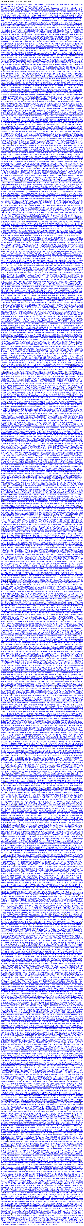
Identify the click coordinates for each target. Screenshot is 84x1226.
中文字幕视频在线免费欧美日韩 (48, 711)
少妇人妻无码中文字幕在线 (11, 787)
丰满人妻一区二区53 (14, 73)
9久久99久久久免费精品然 (22, 10)
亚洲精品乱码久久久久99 (65, 31)
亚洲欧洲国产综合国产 (27, 708)
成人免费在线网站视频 (40, 870)
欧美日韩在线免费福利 (38, 558)
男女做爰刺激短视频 (23, 963)
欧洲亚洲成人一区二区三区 (59, 57)
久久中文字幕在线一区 (59, 835)
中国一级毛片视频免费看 (23, 889)
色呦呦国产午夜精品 (23, 396)
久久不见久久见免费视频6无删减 (58, 695)
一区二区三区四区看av (20, 910)
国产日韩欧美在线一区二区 (54, 110)
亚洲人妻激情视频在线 (16, 122)
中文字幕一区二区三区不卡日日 (26, 411)
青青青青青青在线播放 (28, 656)
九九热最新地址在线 (53, 820)
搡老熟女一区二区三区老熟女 (34, 498)
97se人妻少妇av (57, 1145)
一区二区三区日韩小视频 (38, 311)
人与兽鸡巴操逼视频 (68, 762)
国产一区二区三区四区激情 (61, 230)
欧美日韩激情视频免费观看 (54, 558)
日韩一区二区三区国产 (9, 909)
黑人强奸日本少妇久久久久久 (72, 468)
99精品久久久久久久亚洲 (43, 998)
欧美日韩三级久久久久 (36, 1171)
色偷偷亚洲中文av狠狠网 (13, 52)
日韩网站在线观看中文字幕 (29, 152)
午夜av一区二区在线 (54, 249)
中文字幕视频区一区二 (16, 341)
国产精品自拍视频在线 (31, 718)
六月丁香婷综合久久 (47, 80)
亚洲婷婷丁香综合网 (75, 826)
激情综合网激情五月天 (37, 193)
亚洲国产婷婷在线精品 (12, 1205)
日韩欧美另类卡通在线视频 (34, 1189)
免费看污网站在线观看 (10, 84)
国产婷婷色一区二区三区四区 (15, 1222)
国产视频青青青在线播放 (66, 387)
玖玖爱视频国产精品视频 (66, 186)
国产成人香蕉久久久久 (18, 103)
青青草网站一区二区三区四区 (68, 62)
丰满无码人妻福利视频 (72, 840)
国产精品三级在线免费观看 (61, 209)
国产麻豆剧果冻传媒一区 (26, 360)
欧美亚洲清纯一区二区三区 (27, 8)
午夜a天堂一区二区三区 (60, 202)
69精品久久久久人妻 (47, 1147)
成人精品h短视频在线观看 (44, 433)
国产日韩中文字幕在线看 (33, 1023)
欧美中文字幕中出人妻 (53, 117)
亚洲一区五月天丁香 (19, 149)
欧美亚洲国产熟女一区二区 (33, 709)
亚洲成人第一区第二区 (21, 515)
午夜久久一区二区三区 (56, 1088)
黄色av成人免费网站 (33, 854)
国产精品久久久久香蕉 (45, 352)
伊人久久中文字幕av (46, 274)
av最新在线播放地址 (15, 942)
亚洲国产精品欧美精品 (9, 207)
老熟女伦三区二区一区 (71, 348)
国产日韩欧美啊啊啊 (75, 108)
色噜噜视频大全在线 (10, 856)
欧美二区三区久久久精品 (16, 248)
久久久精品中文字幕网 (64, 55)
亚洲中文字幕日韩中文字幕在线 (72, 258)
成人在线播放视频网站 (14, 406)
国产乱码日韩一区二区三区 (37, 494)
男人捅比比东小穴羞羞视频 (21, 567)
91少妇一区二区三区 (19, 62)
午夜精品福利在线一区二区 (23, 827)
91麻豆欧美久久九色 (15, 1030)
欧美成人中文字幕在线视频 (63, 965)
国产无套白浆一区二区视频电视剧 (21, 493)
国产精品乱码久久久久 (69, 1164)
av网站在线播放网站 (53, 586)
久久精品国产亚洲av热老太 (53, 290)
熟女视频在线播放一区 (54, 514)
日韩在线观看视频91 (60, 1083)
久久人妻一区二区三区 (45, 263)
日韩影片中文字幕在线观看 (50, 15)
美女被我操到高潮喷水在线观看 (43, 1048)
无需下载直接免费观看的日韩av (14, 431)
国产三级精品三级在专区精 (23, 311)
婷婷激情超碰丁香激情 (74, 450)
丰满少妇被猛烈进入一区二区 (73, 570)
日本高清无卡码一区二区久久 (36, 738)
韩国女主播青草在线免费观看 (20, 582)
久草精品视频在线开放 (25, 697)
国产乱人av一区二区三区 (45, 68)
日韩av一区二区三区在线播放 (65, 1050)
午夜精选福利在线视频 (20, 1175)
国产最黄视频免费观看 (31, 829)
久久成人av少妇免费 (24, 482)
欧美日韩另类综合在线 (31, 771)
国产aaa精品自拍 (42, 852)
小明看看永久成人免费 (44, 408)
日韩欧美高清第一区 (46, 216)
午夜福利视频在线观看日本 (57, 168)
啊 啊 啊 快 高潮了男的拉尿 (66, 378)
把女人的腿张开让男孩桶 (10, 653)
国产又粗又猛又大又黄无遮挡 (24, 1159)
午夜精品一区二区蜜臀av (67, 956)
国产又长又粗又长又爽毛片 (57, 262)
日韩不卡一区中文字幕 (17, 651)
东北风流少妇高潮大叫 (59, 508)
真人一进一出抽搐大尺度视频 (42, 542)
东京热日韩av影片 (69, 158)
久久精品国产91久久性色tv (54, 560)
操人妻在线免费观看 (59, 568)
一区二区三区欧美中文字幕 (23, 276)
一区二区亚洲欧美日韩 (52, 484)
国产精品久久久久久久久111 (39, 940)
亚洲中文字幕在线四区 (76, 459)
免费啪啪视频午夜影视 (17, 718)
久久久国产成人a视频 (32, 413)
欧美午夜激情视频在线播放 (26, 78)
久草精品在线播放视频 (48, 512)
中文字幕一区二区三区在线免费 (23, 491)
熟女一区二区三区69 (7, 574)
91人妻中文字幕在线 (25, 1161)
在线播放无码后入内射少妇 (21, 545)
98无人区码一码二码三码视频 (65, 29)
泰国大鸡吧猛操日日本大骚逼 (36, 470)
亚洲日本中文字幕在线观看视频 (12, 232)
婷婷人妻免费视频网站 (53, 350)
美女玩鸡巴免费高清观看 (40, 226)
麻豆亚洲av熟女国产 (35, 1027)
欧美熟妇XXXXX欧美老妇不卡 (57, 8)
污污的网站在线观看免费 (55, 174)
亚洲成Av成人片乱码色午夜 (17, 743)
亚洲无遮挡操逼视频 (28, 295)
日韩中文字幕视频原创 (31, 221)
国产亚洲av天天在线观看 (60, 471)
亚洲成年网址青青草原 (38, 452)
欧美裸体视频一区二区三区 (58, 1222)
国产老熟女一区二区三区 (31, 794)
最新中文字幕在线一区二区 (13, 448)
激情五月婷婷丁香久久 (52, 165)
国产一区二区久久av (41, 8)
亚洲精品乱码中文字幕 (51, 396)
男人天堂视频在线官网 (12, 517)
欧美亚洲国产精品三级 (60, 683)
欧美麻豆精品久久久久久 (70, 121)
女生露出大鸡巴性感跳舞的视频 (47, 272)
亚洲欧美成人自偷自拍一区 (24, 226)
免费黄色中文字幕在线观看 (40, 316)
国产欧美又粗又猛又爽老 (65, 124)
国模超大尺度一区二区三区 (62, 808)
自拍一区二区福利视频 (9, 105)
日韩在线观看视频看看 (74, 202)
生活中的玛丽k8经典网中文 (34, 1097)
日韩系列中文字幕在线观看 (56, 940)
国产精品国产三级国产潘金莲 (52, 105)
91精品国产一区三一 (51, 31)
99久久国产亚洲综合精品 (48, 170)
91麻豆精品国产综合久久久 (37, 1124)
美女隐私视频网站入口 (10, 145)
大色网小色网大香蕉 (77, 893)
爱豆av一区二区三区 (55, 329)
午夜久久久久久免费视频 (12, 879)
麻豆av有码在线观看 (28, 586)
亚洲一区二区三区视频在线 (66, 151)
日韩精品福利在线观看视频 (55, 309)
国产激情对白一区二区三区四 (18, 1095)
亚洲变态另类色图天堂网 (32, 427)
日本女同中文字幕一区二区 (29, 205)
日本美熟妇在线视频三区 (46, 551)
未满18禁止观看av (63, 947)
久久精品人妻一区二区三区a (27, 209)
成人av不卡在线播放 (54, 891)
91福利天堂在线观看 (68, 731)
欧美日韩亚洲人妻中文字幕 (43, 373)
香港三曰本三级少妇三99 (69, 256)
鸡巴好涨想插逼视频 (37, 554)
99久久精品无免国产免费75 (68, 1187)
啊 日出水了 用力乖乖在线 (52, 1035)
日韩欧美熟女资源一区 (51, 387)
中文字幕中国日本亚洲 (23, 392)
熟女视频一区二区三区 (60, 166)
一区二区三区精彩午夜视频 (19, 115)
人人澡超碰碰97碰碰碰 (39, 281)
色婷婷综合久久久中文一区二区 (10, 457)
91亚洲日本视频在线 (23, 203)
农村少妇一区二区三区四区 (66, 464)
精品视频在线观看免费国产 (70, 417)
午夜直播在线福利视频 (32, 489)
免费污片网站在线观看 (38, 256)
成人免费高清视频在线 (28, 108)
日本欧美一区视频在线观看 (9, 85)
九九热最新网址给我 (7, 163)
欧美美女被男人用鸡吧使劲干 (61, 977)
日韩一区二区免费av (14, 242)
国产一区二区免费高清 (18, 378)
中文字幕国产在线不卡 (44, 99)
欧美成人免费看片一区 (74, 161)
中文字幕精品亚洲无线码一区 (55, 984)
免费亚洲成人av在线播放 (43, 921)
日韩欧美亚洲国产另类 (63, 812)
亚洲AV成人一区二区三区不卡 (43, 448)
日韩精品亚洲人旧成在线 (68, 401)
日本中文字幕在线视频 (22, 34)
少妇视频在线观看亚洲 (52, 510)
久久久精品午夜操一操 (20, 82)
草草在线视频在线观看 (16, 87)
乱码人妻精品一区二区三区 (67, 214)
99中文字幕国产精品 (52, 716)
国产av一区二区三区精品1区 (61, 1051)
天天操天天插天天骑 (31, 374)
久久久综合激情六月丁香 (59, 783)
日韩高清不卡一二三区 (10, 482)
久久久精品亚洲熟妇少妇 (74, 835)
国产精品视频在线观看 (58, 299)
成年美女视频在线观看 (33, 743)
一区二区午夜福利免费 (53, 447)
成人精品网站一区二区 (63, 1067)
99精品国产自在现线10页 (24, 544)
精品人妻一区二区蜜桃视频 (16, 48)
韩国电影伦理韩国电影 (53, 20)
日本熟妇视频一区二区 (41, 456)
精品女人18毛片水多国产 (72, 1154)
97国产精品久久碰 (16, 50)
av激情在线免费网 (38, 903)
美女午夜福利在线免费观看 (45, 1219)
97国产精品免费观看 (62, 219)
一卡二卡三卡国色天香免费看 (52, 203)
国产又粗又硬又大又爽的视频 (53, 438)
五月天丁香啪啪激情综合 (61, 11)
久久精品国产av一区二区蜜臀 (29, 263)
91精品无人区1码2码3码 (48, 686)
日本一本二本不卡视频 (21, 824)
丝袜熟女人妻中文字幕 (25, 24)
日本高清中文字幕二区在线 (20, 59)
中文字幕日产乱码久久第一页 (32, 766)
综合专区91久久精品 (17, 22)
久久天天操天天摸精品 (51, 218)
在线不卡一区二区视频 (48, 1095)
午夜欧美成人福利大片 (38, 487)
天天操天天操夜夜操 (57, 679)
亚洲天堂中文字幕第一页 (73, 175)
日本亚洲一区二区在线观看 (55, 158)
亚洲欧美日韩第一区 (9, 387)
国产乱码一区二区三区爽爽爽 (60, 196)
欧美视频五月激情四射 (38, 1099)
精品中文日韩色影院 (50, 59)
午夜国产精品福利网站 (44, 1134)
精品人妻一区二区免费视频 (69, 1138)
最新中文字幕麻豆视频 (14, 826)
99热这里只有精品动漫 (16, 64)
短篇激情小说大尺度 (9, 17)
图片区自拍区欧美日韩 (28, 942)
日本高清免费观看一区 (51, 1176)
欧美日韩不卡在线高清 (14, 933)
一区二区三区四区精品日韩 (29, 778)
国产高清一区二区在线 (59, 771)
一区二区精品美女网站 (67, 644)
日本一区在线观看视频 (12, 89)
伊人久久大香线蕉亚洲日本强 (46, 364)
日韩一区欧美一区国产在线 (75, 274)
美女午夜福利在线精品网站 (43, 783)
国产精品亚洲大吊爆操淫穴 (60, 921)
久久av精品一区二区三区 (8, 648)
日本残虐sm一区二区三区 (65, 494)
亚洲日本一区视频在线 (60, 307)
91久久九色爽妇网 (48, 545)
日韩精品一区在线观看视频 (29, 1131)
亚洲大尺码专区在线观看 (63, 759)
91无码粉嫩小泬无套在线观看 (71, 656)
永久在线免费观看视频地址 (70, 692)
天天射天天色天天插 (51, 681)
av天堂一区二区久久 (41, 353)
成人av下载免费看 (27, 917)
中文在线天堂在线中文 (22, 240)
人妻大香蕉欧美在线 (65, 1071)
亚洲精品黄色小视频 (71, 1196)
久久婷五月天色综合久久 (46, 371)
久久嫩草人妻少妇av (29, 931)
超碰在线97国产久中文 (58, 840)
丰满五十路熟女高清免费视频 (44, 480)
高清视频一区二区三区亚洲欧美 (21, 639)
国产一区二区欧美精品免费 (17, 489)
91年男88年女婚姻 (42, 337)
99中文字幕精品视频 (19, 1065)
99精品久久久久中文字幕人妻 (52, 817)
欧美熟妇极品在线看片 (30, 997)
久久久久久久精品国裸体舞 (55, 376)
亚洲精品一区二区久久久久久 (39, 419)
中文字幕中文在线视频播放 (28, 1039)
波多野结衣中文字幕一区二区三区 (19, 745)
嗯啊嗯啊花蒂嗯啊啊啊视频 (23, 452)
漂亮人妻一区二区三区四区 (31, 36)
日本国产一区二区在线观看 (45, 112)
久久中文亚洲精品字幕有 (24, 299)
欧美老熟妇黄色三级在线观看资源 (29, 535)
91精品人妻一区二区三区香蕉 (64, 801)
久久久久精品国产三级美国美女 (26, 916)
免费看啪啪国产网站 (53, 1180)
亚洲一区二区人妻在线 (42, 410)
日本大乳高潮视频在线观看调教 (27, 1053)
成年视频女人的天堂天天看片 (61, 216)
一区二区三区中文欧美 (12, 1168)
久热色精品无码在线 (77, 572)
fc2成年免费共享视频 (69, 547)
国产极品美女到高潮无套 (55, 239)
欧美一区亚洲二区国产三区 (19, 676)
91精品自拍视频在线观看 (30, 441)
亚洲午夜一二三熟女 (25, 140)
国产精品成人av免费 (64, 36)
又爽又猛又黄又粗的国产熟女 (57, 1007)
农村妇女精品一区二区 (35, 228)
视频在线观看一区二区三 (50, 722)
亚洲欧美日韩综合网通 (38, 55)
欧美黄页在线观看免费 (71, 48)
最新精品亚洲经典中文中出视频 (56, 900)
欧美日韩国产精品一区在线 (12, 783)
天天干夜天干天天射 (34, 540)
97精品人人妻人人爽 (45, 937)
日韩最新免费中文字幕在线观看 (28, 1168)
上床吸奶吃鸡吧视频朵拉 (63, 757)
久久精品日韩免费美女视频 (75, 1219)
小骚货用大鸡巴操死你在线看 (67, 415)
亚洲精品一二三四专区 (62, 796)
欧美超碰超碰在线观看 (56, 1037)
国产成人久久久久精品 (39, 163)
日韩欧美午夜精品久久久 (13, 519)
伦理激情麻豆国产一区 (70, 1028)
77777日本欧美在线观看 (43, 524)
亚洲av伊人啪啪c (31, 103)
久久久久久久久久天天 (57, 1198)
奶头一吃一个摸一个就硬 (26, 500)
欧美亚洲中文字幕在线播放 (61, 341)
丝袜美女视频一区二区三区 (19, 225)
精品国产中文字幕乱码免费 (23, 320)
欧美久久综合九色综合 (36, 240)
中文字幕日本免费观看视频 (69, 1087)
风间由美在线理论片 (17, 484)
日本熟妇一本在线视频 (54, 77)
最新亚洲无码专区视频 (63, 1214)
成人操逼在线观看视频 (55, 98)
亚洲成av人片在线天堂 (13, 665)
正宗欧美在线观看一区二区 (24, 1224)
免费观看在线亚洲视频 (41, 129)
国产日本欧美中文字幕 (54, 1078)
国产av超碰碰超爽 (6, 468)
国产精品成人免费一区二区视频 (30, 57)
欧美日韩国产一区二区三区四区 (53, 258)
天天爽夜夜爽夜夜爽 (53, 179)
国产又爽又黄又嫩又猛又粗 (67, 85)
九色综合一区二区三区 (24, 836)
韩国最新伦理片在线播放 (20, 748)
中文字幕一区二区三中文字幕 (66, 521)
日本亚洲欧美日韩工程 (38, 1187)
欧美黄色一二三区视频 (71, 360)
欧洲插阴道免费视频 (59, 923)
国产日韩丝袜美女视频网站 (42, 436)
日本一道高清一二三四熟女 (48, 29)
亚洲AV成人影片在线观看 (10, 24)
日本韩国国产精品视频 (24, 172)
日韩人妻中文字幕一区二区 (51, 674)
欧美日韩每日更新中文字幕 (13, 181)
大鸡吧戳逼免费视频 (41, 1154)
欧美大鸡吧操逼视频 (31, 1222)
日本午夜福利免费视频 (30, 507)
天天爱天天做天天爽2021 (66, 283)
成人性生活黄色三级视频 (56, 760)
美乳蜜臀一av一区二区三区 (11, 223)
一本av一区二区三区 (63, 535)
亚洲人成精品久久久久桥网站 (31, 533)
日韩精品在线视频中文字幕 (20, 219)
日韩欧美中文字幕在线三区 (73, 685)
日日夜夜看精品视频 (14, 706)
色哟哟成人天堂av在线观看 (20, 494)
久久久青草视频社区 (59, 263)
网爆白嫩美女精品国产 (17, 54)
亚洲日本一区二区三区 (41, 1007)
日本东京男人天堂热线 (10, 1021)
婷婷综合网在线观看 (24, 1021)
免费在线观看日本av (45, 70)
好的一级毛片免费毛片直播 (71, 174)
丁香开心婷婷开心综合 (12, 313)
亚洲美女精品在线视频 (52, 426)
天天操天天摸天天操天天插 (33, 126)
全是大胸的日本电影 (11, 385)
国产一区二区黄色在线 (20, 563)
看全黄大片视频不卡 (18, 1110)
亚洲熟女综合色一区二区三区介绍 (72, 290)
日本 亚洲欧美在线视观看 (60, 91)
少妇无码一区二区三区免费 (13, 977)
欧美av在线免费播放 (37, 198)
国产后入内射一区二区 (28, 1004)
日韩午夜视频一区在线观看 (30, 711)
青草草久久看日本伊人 (37, 530)
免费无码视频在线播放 (54, 353)
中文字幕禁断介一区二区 (20, 574)
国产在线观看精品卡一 (7, 154)
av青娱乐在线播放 (14, 523)
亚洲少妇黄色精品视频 (66, 189)
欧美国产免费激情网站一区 (9, 128)
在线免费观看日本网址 (53, 699)
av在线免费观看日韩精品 (64, 489)
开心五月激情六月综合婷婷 (28, 166)
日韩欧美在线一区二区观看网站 (44, 1132)
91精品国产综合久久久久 (62, 429)
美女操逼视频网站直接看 (25, 343)
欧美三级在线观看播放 (35, 151)
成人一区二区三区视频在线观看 (12, 907)
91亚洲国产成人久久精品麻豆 (68, 510)
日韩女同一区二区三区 (74, 297)
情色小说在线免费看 (54, 419)
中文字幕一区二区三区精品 (45, 205)
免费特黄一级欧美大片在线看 (30, 406)
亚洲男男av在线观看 (71, 45)
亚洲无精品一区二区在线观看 (16, 283)
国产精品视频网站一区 (42, 916)
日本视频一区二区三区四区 (9, 394)
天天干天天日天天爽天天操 (9, 836)
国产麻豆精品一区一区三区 (17, 672)
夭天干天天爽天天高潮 (12, 535)
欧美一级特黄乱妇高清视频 (37, 857)
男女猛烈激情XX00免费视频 (34, 704)
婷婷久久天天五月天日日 (11, 500)
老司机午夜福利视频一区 (56, 75)
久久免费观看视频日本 (69, 491)
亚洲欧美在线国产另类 (31, 45)
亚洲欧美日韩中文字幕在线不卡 (10, 986)
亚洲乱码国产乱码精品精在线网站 (48, 538)
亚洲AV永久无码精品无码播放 (17, 440)
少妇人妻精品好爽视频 (12, 20)
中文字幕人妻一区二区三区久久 (22, 163)
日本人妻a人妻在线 (46, 743)
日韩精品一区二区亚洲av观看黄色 (37, 239)
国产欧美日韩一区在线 (68, 237)
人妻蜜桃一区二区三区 (31, 1199)
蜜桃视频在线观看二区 (48, 1027)
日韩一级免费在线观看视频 (15, 868)
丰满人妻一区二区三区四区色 (57, 211)
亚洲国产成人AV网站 (36, 203)
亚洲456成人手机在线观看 (8, 77)
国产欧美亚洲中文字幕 (68, 369)
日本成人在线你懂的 (7, 780)
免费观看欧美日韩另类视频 (49, 974)
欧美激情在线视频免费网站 (16, 272)
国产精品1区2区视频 (46, 406)
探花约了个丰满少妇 (17, 1182)
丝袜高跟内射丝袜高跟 (30, 337)
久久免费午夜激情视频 (28, 18)
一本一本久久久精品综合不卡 (52, 864)
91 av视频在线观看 (22, 117)
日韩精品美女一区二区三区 (9, 1072)
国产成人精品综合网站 (54, 852)
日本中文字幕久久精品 (45, 568)
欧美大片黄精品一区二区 (65, 903)
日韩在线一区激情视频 (57, 48)
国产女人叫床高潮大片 (17, 293)
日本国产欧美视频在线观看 (67, 582)
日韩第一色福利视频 (66, 249)
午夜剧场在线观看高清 (44, 477)
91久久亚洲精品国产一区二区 (25, 397)
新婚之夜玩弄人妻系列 (60, 1092)
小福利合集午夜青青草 (46, 11)
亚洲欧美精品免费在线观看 (40, 976)
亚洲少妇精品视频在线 (41, 695)
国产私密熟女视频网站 (40, 343)
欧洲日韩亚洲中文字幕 (28, 181)
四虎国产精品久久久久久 (44, 374)
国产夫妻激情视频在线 (30, 852)
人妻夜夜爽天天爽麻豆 (76, 947)
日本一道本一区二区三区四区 (49, 533)
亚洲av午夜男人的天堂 (58, 306)
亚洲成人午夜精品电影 (30, 22)
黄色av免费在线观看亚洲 (28, 454)
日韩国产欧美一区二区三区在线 (59, 108)
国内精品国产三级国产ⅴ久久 (16, 1139)
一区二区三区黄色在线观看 (73, 207)
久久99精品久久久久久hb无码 (38, 963)
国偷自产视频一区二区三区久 (11, 195)
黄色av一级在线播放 (14, 359)
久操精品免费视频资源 (41, 121)
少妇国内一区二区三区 (61, 232)
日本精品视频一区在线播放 (25, 436)
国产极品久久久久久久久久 (61, 184)
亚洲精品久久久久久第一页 (46, 997)
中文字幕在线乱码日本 (49, 1097)
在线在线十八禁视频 (14, 505)
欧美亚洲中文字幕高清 (25, 281)
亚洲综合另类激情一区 (54, 136)
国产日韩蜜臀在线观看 (39, 560)
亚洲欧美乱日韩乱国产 (8, 136)
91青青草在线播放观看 (36, 105)
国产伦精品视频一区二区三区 (46, 466)
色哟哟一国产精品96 (38, 218)
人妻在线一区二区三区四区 (73, 923)
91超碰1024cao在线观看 (46, 1092)
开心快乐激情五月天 (52, 200)
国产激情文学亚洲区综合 (14, 575)
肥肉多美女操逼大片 (53, 582)
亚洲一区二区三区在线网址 (61, 374)
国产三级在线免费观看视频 (23, 443)
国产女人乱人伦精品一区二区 (40, 175)
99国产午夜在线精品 (45, 840)
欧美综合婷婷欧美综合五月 (38, 582)
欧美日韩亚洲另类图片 (34, 671)
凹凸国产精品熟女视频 (21, 713)
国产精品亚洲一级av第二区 (41, 813)
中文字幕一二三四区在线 (34, 225)
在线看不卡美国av (34, 515)
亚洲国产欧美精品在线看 (34, 1011)
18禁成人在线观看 (62, 40)
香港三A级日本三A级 (75, 695)
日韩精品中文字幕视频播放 (45, 138)
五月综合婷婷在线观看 (28, 759)
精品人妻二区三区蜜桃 (34, 107)
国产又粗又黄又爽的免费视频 (60, 1159)
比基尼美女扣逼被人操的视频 (48, 720)
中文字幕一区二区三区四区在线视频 (46, 1004)
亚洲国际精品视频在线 (7, 276)
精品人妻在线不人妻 (64, 396)
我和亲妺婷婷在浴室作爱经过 (24, 135)
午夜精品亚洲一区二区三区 (42, 708)
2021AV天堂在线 (15, 269)
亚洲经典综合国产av (21, 741)
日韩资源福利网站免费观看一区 (44, 849)
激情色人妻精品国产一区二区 (15, 477)
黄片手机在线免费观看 (28, 404)
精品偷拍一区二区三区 (12, 288)
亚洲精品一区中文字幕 (18, 357)
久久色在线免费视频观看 (36, 327)
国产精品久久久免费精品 (68, 864)
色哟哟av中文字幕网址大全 (75, 917)
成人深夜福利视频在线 (66, 745)
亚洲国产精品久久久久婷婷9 (71, 1064)
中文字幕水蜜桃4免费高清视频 (62, 979)
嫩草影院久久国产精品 (51, 531)
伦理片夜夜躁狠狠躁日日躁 (30, 420)
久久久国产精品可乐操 (68, 105)
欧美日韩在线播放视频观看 (65, 854)
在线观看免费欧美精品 (34, 170)
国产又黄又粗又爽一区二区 (67, 1006)
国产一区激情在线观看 (51, 741)
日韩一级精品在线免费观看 (11, 850)
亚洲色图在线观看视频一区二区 (61, 998)
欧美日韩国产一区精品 (32, 40)
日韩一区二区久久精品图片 (65, 362)
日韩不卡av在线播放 (71, 66)
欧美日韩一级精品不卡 (12, 315)
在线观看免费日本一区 (38, 85)
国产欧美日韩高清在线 (65, 265)
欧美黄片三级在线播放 (70, 443)
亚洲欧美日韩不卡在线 (39, 662)
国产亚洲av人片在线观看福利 (28, 307)
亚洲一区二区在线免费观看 (57, 537)
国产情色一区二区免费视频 (30, 637)
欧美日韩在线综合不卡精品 (40, 547)
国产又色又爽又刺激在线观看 (50, 991)
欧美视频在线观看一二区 (42, 207)
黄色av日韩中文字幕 (57, 70)
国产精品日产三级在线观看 (13, 422)
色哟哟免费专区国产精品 (60, 32)
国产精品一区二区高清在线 (26, 768)
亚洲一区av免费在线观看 (64, 1053)
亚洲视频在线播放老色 (48, 41)
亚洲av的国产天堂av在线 (70, 558)
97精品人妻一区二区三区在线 (73, 946)
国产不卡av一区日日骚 (56, 919)
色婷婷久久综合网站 (43, 38)
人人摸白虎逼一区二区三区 (49, 253)
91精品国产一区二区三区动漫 (58, 463)
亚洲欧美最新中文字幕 (34, 424)
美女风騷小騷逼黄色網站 (28, 928)
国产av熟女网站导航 (43, 1222)
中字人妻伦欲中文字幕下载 (54, 256)
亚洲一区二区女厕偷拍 (59, 822)
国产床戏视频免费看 (47, 297)
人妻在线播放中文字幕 (32, 683)
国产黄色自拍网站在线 (70, 843)
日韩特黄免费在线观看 (52, 267)
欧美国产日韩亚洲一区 (17, 723)
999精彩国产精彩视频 (70, 1037)
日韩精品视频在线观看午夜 (48, 330)
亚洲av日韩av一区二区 (36, 1062)
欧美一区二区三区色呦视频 (16, 371)
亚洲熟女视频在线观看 (73, 1148)
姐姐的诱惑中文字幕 (13, 267)
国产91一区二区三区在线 (51, 745)
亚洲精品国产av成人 (33, 910)
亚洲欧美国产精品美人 (38, 31)
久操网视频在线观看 (68, 77)
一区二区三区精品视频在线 (15, 1219)
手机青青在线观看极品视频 (55, 635)
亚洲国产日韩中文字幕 (68, 295)
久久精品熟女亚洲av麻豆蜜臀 (70, 136)
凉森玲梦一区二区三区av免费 (27, 1025)
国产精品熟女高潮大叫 (64, 389)
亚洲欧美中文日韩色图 (48, 902)
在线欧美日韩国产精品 (63, 82)
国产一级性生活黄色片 (30, 255)
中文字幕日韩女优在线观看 (59, 581)
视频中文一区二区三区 (53, 968)
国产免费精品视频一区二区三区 (25, 805)
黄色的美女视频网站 (23, 105)
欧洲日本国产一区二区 (58, 436)
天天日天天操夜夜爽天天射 (68, 586)
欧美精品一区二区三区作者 (42, 1198)
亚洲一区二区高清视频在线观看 (71, 725)
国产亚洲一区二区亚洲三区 (75, 135)
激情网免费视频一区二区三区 (11, 408)
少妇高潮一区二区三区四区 (51, 43)
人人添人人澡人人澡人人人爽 (25, 478)
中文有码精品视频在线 (22, 1171)
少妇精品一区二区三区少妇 (66, 829)
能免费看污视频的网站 (16, 36)
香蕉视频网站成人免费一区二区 (31, 235)
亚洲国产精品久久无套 (29, 1041)
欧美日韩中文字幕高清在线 (53, 1009)
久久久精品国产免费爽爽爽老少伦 (65, 131)
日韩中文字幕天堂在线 (34, 1095)
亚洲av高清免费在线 (42, 89)
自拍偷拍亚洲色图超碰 (65, 517)
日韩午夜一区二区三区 (9, 736)
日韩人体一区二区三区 (14, 586)
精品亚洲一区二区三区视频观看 (58, 500)
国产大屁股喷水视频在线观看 (29, 1092)
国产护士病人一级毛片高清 (65, 704)
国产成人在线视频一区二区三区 (66, 54)
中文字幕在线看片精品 (44, 122)
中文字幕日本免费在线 (38, 186)
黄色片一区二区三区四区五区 (63, 806)
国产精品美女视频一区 (23, 530)
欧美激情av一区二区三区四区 (29, 359)
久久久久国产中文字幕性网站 (58, 1080)
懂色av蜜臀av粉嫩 (42, 152)
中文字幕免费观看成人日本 (15, 882)
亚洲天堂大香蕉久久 (42, 98)
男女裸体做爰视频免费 (54, 963)
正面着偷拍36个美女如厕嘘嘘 (49, 36)
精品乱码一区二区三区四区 (9, 1064)
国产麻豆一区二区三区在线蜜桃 (30, 706)
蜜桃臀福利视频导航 (11, 953)
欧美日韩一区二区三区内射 (13, 323)
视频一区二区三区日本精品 (15, 1118)
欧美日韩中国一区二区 (62, 902)
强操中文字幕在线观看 (72, 129)
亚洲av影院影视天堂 (9, 71)
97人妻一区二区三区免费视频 (62, 480)
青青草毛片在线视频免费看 (44, 181)
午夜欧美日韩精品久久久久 (68, 267)
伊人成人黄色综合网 (28, 1141)
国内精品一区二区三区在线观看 (67, 722)
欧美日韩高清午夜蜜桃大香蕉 (62, 515)
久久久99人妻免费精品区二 (35, 304)
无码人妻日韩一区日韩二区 (13, 979)
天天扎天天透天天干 (49, 225)
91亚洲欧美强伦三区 (18, 142)
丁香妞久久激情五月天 (14, 775)
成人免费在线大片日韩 (53, 924)
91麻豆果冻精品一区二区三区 (15, 45)
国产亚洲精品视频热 (11, 1099)
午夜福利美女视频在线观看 (33, 1147)
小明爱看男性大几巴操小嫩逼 (70, 817)
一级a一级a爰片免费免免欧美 (57, 278)
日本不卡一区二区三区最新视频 (34, 369)
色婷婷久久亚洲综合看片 (14, 872)
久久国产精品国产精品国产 (62, 1014)
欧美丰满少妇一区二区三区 (15, 579)
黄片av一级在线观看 (32, 149)
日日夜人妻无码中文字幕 (30, 191)
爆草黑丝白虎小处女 (9, 382)
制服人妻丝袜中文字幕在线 (69, 117)
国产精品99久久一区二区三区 (29, 70)
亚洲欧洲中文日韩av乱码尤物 (23, 662)
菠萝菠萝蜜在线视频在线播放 (51, 723)
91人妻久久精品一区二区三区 (39, 392)
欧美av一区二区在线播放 (60, 149)
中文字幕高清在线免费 (71, 244)
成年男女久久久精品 (76, 196)
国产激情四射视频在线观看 (45, 103)
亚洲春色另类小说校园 (58, 542)
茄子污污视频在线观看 (13, 537)
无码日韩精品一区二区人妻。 (38, 136)
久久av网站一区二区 (64, 538)
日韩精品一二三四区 (42, 886)
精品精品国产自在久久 (66, 1104)
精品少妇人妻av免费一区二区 (60, 459)
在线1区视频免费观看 (46, 230)
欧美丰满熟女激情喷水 (50, 780)
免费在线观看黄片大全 (23, 1085)
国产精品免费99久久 (36, 970)
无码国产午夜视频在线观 (73, 690)
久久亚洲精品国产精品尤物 (12, 57)
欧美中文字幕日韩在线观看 (19, 165)
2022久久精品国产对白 (11, 174)
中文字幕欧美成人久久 (62, 993)
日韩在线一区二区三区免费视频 (45, 385)
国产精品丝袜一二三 (51, 55)
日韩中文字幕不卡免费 (36, 382)
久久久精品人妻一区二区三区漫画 (53, 115)
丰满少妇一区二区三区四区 (62, 138)
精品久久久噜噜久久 (74, 1102)
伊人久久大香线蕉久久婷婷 (45, 307)
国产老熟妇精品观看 (10, 528)
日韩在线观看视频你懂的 (51, 838)
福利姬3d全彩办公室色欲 (24, 1187)
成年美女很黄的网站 (33, 177)
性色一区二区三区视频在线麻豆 (63, 427)
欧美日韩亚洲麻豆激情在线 (60, 96)
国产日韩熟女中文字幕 (70, 226)
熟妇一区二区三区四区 (36, 417)
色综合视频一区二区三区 (12, 274)
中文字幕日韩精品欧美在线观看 (20, 419)
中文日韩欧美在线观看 (10, 172)
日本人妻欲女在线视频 (64, 935)
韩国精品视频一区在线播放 (58, 248)
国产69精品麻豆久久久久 (28, 480)
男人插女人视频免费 (11, 158)
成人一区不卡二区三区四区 (63, 887)
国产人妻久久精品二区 (76, 501)
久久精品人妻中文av (26, 457)
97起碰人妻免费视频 (31, 459)
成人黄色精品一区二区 (48, 107)
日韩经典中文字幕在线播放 (35, 332)
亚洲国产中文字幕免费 (18, 1206)
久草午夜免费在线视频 (63, 434)
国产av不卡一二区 (48, 748)
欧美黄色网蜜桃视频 (18, 819)
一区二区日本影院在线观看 (25, 461)
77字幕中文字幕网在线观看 (75, 152)
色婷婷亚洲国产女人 (62, 686)
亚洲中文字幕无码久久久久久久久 (35, 884)
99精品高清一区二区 (47, 739)
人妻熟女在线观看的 (64, 1062)
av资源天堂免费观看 (22, 648)
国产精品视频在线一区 (66, 286)
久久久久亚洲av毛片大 (48, 235)
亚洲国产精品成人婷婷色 (18, 716)
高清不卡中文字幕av (23, 521)
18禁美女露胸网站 (36, 10)
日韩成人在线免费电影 (65, 664)
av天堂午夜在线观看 (50, 431)
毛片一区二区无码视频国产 (48, 983)
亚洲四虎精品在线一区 (67, 34)
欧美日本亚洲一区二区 (66, 789)
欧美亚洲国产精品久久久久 (30, 380)
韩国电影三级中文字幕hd (40, 951)
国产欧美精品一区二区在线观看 (56, 905)
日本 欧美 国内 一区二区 (39, 172)
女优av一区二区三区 (40, 52)
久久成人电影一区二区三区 (9, 292)
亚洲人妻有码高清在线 (48, 590)
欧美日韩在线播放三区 (59, 433)
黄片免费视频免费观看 (38, 290)
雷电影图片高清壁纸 (28, 486)
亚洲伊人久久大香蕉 (29, 886)
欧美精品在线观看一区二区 (14, 946)
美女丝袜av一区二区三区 (16, 884)
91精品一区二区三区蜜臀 (14, 404)
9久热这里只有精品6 (53, 1071)
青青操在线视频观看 (61, 496)
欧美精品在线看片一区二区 (44, 805)
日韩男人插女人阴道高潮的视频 (17, 424)
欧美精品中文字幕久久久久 (57, 159)
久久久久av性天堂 (49, 498)
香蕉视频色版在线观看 (12, 1037)
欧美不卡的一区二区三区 (40, 1194)
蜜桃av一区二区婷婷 (57, 404)
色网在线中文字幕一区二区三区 (59, 813)
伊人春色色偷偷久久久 (73, 10)
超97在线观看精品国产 (39, 260)
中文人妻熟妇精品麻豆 (72, 561)
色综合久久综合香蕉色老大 (39, 179)
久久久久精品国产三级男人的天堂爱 (72, 665)
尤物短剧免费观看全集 (60, 1110)
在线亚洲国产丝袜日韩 (23, 43)
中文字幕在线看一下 (52, 494)
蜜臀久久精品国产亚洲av (28, 782)
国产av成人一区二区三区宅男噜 (49, 283)
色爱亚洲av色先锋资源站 (69, 1009)
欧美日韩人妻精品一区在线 (69, 140)
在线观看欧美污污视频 (64, 154)
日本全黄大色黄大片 (47, 1030)
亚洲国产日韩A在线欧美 (12, 746)
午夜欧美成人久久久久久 (8, 226)
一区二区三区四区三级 (62, 552)
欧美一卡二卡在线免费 (67, 382)
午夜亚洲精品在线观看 (13, 921)
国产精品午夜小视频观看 (60, 359)
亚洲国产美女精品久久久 (50, 1032)
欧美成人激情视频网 (27, 986)
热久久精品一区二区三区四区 (69, 968)
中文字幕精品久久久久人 (15, 755)
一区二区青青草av (44, 248)
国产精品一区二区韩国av (55, 316)
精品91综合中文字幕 (32, 352)
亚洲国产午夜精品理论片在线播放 (52, 1115)
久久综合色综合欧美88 (72, 660)
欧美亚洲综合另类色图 (46, 683)
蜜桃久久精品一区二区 (28, 806)
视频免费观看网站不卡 (13, 1092)
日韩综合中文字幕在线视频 (33, 686)
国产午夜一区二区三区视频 (23, 256)
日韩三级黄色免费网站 (58, 45)
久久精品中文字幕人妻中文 (72, 315)
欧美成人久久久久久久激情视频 (53, 198)
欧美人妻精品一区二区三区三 (25, 1111)
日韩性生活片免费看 (49, 1203)
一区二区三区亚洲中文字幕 (44, 928)
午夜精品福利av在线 (56, 967)
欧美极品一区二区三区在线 (9, 544)
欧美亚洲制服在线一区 (54, 295)
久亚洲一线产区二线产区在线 (12, 108)
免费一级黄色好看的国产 (44, 73)
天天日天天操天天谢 (37, 702)
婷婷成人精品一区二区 (52, 313)
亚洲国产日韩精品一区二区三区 (27, 364)
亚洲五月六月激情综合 (60, 1048)
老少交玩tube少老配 (19, 344)
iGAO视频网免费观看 (7, 200)
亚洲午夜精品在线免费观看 (17, 32)
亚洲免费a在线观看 (44, 48)
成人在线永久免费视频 (7, 760)
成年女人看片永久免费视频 (13, 764)
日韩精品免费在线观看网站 (31, 330)
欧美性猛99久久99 (72, 278)
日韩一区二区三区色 (25, 313)
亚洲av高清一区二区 (56, 27)
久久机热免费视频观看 (23, 179)
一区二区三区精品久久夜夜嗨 (55, 182)
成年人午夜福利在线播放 (10, 399)
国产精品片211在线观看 (22, 1055)
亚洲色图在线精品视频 (16, 507)
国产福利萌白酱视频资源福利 (68, 487)
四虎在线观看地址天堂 (18, 1122)
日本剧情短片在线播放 (64, 304)
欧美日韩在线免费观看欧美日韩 (28, 893)
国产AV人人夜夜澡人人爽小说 (46, 796)
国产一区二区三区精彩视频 (59, 147)
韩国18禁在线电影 (8, 302)
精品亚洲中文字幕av (73, 454)
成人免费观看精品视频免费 (38, 1076)
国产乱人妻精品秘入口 (16, 441)
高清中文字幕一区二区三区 (58, 690)
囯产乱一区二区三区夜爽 (14, 334)
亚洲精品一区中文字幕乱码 (47, 420)
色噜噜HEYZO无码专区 (36, 383)
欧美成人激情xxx (70, 1043)
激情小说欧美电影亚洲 (55, 285)
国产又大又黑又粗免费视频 (65, 910)
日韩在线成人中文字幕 (46, 1083)
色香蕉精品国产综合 (77, 431)
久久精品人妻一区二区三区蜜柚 (53, 554)
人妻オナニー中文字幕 (24, 322)
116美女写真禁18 (69, 750)
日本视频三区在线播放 (69, 269)
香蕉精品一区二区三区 (50, 1062)
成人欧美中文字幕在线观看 (30, 641)
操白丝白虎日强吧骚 (64, 15)
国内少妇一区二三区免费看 (45, 561)
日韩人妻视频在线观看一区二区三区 (34, 484)
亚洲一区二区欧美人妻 (24, 734)
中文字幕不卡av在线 (41, 295)
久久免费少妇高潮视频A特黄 (65, 930)
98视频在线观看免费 (60, 794)
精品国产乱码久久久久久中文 (36, 510)
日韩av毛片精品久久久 (34, 82)
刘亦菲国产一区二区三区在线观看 (68, 741)
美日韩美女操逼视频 (51, 440)
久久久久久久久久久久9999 (22, 1184)
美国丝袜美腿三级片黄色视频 (24, 688)
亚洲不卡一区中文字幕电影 (17, 161)
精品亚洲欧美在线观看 (9, 114)
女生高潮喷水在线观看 (40, 249)
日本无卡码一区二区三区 (23, 990)
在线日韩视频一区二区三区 (22, 302)
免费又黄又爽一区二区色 (60, 831)
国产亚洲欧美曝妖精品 (47, 119)
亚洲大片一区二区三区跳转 (67, 228)
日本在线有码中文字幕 (42, 108)
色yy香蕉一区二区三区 (31, 551)
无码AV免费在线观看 (59, 103)
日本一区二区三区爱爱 (73, 1060)
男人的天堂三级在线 (35, 1162)
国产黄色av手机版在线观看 (67, 972)
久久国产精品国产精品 (35, 713)
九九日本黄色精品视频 (13, 112)
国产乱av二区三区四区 (31, 812)
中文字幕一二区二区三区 (45, 344)
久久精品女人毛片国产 (64, 1004)
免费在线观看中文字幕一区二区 (27, 145)
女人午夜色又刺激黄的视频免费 (40, 320)
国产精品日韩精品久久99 (69, 503)
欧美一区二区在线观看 (56, 778)
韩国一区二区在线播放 (18, 692)
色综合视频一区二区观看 (15, 822)
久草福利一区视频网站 (18, 498)
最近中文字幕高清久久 (58, 1101)
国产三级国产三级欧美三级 (59, 1129)
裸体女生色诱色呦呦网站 (69, 1212)
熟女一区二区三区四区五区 (53, 237)
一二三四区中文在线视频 (48, 279)
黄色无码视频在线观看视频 (23, 514)
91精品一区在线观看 (51, 1085)
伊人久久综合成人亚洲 (63, 170)
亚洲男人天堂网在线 (61, 958)
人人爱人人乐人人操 (14, 454)
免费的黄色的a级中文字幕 (55, 1028)
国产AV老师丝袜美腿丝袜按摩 (46, 346)
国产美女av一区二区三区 (30, 429)
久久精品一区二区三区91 (37, 286)
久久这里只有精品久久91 (50, 567)
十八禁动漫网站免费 (54, 1136)
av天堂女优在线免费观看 (10, 193)
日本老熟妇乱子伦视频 (45, 979)
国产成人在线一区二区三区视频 (44, 519)
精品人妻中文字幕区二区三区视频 (56, 52)
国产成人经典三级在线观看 (17, 216)
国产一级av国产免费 (70, 122)
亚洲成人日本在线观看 (62, 420)
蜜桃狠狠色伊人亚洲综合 (13, 782)
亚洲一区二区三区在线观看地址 (28, 517)
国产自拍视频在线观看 (35, 219)
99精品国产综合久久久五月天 (19, 531)
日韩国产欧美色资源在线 (10, 801)
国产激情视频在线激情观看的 (60, 251)
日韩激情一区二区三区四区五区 (38, 667)
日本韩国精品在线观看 (36, 258)
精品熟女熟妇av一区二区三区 (42, 315)
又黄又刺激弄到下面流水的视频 (61, 764)
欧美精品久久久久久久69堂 (20, 857)
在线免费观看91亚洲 (46, 790)
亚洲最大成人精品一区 (9, 396)
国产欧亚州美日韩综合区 (66, 246)
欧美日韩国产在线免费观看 (68, 20)
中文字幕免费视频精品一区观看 (53, 443)
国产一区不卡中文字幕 (9, 478)
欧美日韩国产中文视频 (46, 87)
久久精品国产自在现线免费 (71, 115)
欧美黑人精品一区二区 (20, 239)
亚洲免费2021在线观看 (22, 136)
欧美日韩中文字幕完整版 (22, 17)
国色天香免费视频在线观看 (52, 327)
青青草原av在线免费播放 (21, 1143)
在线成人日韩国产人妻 (20, 170)
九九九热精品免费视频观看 (27, 835)
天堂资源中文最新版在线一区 (40, 760)
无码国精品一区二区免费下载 (22, 487)
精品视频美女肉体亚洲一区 (65, 681)
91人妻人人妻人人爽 (11, 463)
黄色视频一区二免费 (18, 796)
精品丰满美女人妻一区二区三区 (24, 972)
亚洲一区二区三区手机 (27, 285)
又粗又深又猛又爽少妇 (20, 956)
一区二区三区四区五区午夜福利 (20, 968)
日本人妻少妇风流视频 (62, 512)
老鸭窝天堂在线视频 (10, 397)
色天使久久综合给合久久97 (68, 403)
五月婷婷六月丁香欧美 (30, 1120)
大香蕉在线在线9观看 (41, 18)
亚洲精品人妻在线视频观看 (61, 68)
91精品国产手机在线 (74, 408)
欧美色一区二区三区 (27, 13)
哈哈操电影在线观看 (18, 701)
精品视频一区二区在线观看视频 (60, 847)
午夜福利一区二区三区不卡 (52, 1171)
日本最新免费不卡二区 (45, 341)
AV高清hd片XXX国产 (33, 956)
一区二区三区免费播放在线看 (49, 1118)
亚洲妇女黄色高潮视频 (7, 325)
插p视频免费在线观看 (14, 184)
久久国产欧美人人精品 (27, 129)
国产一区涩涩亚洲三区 (44, 833)
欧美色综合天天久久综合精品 (52, 369)
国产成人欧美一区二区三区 (60, 792)
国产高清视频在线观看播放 (39, 889)
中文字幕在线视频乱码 (36, 34)
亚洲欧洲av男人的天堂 (74, 1080)
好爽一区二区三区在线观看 (59, 133)
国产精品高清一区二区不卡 (62, 87)
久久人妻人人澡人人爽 (7, 741)
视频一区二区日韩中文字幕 (45, 22)
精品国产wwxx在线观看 (61, 92)
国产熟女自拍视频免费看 (47, 1034)
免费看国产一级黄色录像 (14, 806)
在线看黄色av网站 (56, 960)
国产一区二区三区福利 (34, 297)
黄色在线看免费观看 (12, 584)
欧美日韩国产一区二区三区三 (41, 1074)
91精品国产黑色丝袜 (7, 939)
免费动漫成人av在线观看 (30, 389)
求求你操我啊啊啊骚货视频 (27, 89)
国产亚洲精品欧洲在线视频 (62, 205)
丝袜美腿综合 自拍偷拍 (16, 38)
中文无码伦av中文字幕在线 (48, 489)
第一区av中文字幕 (66, 327)
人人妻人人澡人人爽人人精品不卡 (14, 265)
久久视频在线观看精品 (11, 343)
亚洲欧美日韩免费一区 (24, 547)
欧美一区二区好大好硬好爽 (39, 896)
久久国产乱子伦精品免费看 (75, 822)
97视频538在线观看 (17, 914)
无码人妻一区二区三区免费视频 (62, 73)
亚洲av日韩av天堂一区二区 (26, 84)
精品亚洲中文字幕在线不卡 (49, 577)
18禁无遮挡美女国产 (70, 919)
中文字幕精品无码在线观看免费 (45, 579)
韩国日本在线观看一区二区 (11, 140)
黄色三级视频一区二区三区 (41, 355)
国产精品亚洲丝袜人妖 (52, 233)
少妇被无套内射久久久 (18, 144)
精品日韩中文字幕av (60, 300)
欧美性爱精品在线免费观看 (65, 678)
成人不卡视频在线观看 (27, 690)
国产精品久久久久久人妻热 (39, 1021)
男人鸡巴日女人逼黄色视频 (11, 951)
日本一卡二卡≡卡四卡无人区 (21, 940)
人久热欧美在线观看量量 (32, 1110)
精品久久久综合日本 (70, 288)
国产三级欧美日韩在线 (15, 68)
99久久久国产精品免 (40, 635)
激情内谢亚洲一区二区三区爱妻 (35, 692)
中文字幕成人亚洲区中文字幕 (25, 685)
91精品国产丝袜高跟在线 (43, 1129)
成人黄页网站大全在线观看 (26, 353)
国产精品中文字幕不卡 (35, 798)
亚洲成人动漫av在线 (28, 695)
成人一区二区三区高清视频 (68, 426)
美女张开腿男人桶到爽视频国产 (53, 128)
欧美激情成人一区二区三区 (20, 1071)
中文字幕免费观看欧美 (21, 1104)
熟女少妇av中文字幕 (31, 138)
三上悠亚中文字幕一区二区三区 (24, 1210)
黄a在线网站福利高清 (37, 401)
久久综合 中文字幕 (30, 549)
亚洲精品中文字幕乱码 (52, 898)
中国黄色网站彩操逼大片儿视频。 (38, 773)
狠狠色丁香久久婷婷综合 (28, 769)
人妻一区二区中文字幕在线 (17, 352)
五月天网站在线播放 (9, 863)
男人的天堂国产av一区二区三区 (13, 251)
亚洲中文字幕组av (13, 101)
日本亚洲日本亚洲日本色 (62, 590)
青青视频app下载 (67, 773)
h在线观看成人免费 (61, 450)
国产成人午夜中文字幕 (27, 242)
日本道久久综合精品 (10, 530)
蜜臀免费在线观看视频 (31, 48)
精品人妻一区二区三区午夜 (71, 355)
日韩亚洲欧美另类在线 (44, 133)
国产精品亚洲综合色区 (7, 960)
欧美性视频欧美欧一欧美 (54, 1201)
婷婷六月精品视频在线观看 (55, 836)
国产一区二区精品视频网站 (33, 577)
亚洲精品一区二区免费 (21, 41)
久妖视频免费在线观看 (45, 988)
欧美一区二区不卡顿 (41, 242)
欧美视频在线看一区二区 (29, 68)
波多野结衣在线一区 (26, 20)
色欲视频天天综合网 (21, 572)
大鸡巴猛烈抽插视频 (10, 685)
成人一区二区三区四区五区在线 (73, 337)
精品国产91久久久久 (53, 662)
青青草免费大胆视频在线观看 (66, 330)
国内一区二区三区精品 (53, 339)
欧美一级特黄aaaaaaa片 (59, 928)
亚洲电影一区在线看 (7, 545)
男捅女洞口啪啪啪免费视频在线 (67, 711)
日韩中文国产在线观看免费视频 (65, 637)
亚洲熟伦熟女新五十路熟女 (67, 824)
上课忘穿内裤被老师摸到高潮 (9, 96)
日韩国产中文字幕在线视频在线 (12, 988)
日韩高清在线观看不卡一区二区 (41, 24)
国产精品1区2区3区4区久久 (12, 348)
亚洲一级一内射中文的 (59, 1148)
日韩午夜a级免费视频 (14, 18)
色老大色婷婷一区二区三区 (13, 759)
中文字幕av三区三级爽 (70, 242)
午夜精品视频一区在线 (69, 223)
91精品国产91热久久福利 (16, 99)
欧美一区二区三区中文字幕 (21, 780)
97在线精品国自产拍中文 (48, 82)
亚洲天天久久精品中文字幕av (61, 893)
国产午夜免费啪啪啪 (15, 556)
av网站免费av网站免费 (64, 702)
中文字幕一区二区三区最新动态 (12, 750)
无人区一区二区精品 (41, 84)
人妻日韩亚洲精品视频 (38, 267)
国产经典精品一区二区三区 (27, 98)
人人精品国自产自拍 (28, 849)
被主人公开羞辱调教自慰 (57, 660)
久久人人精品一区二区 (31, 694)
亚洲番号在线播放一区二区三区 (73, 320)
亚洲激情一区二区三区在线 (68, 1139)
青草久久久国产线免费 (35, 154)
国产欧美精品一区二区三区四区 (45, 759)
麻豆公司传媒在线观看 (49, 651)
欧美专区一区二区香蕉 (18, 11)
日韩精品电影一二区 (45, 764)
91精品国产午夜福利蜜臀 (30, 64)
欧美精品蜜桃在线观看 (43, 967)
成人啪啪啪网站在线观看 (63, 983)
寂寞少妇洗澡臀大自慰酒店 (27, 96)
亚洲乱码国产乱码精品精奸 (71, 873)
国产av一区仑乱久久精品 (8, 798)
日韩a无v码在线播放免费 (54, 715)
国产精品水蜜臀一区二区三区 (43, 977)
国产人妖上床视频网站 (59, 646)
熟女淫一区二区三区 (35, 253)
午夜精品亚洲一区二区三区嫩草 (20, 286)
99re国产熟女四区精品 (61, 776)
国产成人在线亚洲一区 (7, 667)
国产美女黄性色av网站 (62, 718)
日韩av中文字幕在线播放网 (17, 683)
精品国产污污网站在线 (67, 1011)
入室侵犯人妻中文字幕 (45, 323)
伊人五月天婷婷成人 (74, 496)
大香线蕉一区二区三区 (40, 135)
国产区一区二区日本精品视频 (23, 810)
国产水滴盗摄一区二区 (7, 949)
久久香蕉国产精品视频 (27, 847)
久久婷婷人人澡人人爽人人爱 (23, 894)
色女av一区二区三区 (67, 658)
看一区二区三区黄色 (28, 1090)
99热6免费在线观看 (55, 478)
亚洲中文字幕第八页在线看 (41, 262)
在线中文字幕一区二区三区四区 (58, 18)
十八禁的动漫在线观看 (34, 1125)
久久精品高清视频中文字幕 (39, 17)
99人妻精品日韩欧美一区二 (47, 882)
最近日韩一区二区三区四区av (39, 244)
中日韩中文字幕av (17, 983)
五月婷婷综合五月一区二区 (25, 473)
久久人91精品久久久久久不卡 (37, 117)
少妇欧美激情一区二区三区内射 (15, 591)
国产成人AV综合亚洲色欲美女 (66, 59)
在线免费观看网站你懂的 (44, 826)
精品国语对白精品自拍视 (18, 279)
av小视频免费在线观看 (30, 868)
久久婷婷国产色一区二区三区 (71, 486)
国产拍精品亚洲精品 (25, 309)
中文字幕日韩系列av (52, 664)
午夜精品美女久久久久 (48, 1125)
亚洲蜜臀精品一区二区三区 (71, 198)
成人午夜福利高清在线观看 (48, 1050)
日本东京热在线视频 (61, 318)
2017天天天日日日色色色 (30, 318)
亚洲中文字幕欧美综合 (73, 669)
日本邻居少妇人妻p (76, 126)
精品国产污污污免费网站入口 (61, 50)
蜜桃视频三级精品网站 (76, 374)
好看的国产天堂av (76, 759)
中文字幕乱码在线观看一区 (33, 902)
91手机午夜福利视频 (17, 330)
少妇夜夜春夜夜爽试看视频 (75, 508)
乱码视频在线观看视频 (21, 154)
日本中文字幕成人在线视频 (55, 1178)
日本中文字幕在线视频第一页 (52, 417)
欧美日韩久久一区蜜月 (67, 419)
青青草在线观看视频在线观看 (33, 819)
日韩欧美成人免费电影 (20, 727)
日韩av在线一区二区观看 (8, 367)
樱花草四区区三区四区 (71, 760)
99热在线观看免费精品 (41, 500)
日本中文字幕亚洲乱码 (36, 780)
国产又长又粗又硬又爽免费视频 (35, 66)
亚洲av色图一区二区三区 (8, 376)
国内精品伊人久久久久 (68, 1099)
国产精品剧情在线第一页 (71, 316)
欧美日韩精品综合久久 (34, 212)
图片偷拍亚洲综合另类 (7, 827)
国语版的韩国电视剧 (17, 926)
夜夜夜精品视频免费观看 (33, 279)
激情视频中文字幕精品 (13, 390)
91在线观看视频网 (68, 27)
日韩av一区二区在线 (27, 1016)
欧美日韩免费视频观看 (13, 847)
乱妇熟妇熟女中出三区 (41, 285)
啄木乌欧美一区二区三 (34, 131)
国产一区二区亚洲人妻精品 (63, 107)
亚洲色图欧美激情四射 (23, 1215)
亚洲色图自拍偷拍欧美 (59, 942)
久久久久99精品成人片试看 (63, 526)
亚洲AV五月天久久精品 (9, 1057)
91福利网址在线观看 (9, 135)
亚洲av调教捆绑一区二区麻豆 (49, 366)
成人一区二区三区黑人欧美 (71, 967)
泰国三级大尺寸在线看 (21, 110)
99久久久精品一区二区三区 (19, 297)
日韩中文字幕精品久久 (73, 38)
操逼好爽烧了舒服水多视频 (56, 570)
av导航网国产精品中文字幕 (57, 129)
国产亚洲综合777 (65, 991)
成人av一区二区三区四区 (67, 706)
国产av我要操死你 (65, 313)
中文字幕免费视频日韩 (17, 771)
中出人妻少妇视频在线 (50, 304)
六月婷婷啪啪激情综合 (29, 188)
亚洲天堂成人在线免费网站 (51, 34)
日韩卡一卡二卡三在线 (24, 85)
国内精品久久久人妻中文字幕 (62, 112)
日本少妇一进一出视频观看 (68, 302)
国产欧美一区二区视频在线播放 (36, 664)
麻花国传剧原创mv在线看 (61, 156)
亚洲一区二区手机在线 (26, 1006)
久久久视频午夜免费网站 (23, 367)
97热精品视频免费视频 (71, 736)
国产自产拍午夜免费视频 (68, 649)
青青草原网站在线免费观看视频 (13, 278)
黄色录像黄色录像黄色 (17, 549)
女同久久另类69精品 (69, 281)
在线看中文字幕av (55, 658)
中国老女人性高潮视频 (74, 359)
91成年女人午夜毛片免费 (19, 944)
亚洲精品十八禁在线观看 (26, 850)
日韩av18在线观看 (52, 850)
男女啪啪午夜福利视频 (45, 1168)
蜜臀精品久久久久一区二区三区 (73, 84)
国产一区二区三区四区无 (30, 840)
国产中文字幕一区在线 (17, 577)
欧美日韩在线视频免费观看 (55, 242)
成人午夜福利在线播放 (46, 177)
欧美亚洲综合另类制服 (21, 434)
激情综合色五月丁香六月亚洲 (31, 422)
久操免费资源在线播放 (57, 746)
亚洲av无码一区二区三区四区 (65, 47)
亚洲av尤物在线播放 (23, 128)
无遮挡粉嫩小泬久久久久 (12, 1028)
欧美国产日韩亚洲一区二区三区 (34, 431)
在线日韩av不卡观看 (74, 1161)
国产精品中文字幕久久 (48, 926)
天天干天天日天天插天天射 (58, 861)
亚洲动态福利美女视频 (10, 373)
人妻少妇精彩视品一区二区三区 (54, 399)
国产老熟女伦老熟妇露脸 (41, 725)
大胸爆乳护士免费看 (36, 567)
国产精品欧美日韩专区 (10, 196)
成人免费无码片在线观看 (25, 196)
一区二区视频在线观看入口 (29, 112)
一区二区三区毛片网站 (74, 147)
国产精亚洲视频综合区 (75, 466)
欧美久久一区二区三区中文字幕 (59, 875)
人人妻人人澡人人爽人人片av (52, 482)
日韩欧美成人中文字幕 (12, 813)
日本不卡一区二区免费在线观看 (68, 1180)
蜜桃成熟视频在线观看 (42, 787)
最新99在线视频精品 (25, 715)
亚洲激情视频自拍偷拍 (26, 94)
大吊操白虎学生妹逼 (60, 10)
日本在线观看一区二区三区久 (25, 1048)
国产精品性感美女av (9, 817)
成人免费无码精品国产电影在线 (17, 1127)
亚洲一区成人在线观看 (70, 857)
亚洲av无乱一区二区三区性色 (18, 512)
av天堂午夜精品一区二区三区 (53, 753)
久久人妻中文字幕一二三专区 (11, 13)
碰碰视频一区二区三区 (23, 674)
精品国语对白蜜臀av (74, 101)
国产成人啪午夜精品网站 (19, 671)
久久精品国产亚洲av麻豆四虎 (54, 470)
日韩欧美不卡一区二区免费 (55, 84)
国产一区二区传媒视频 (64, 25)
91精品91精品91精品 (73, 939)
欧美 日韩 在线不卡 (41, 77)
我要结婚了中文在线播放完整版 (48, 829)
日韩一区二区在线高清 (68, 1201)
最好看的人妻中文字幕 (22, 475)
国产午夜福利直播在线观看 (12, 70)
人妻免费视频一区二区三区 (12, 306)
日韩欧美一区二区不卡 (67, 350)
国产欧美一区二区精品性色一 (18, 838)
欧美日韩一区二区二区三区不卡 (53, 325)
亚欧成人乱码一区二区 (66, 898)
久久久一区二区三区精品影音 (12, 1148)
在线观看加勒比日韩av (76, 937)
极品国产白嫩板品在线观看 (47, 1199)
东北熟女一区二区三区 (30, 99)
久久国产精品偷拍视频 (63, 431)
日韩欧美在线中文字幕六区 (9, 198)
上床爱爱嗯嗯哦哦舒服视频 (57, 392)
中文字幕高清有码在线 (16, 840)
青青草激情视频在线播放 (71, 708)
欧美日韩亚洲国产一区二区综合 (44, 1141)
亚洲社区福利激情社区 (34, 944)
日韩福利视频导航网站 (22, 1124)
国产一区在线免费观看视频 (53, 269)
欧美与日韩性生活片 (33, 508)
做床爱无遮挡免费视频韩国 (25, 789)
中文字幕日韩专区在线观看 (43, 792)
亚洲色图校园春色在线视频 (63, 880)
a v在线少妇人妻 (77, 1071)
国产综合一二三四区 (42, 159)
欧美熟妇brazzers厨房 (8, 1124)
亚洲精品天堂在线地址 (20, 304)
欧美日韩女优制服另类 (21, 722)
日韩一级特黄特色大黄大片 (34, 1203)
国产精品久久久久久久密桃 (47, 887)
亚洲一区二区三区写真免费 (29, 306)
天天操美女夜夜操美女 (56, 981)
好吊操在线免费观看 (10, 501)
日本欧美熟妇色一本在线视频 (47, 812)
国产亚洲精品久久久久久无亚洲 (10, 690)
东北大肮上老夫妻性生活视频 (35, 440)
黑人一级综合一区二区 (32, 672)
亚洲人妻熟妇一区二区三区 (16, 126)
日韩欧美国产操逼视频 (52, 487)
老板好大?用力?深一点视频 (34, 357)
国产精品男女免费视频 (52, 186)
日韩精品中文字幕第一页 (46, 641)
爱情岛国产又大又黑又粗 (15, 329)
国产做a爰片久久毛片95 (66, 1117)
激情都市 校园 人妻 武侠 (28, 184)
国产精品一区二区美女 (23, 678)
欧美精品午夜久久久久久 (35, 1127)
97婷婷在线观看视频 (31, 477)
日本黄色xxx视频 (14, 1039)
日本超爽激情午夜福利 (53, 877)
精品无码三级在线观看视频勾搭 (70, 142)
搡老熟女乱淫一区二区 (24, 218)
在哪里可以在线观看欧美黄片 (64, 1125)
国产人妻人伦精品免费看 (24, 736)
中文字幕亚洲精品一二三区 (41, 917)
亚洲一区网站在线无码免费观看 (36, 350)
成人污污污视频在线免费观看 (36, 731)
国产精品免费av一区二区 (10, 649)
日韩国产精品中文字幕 (7, 256)
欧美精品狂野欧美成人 (29, 147)
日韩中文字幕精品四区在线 (17, 40)
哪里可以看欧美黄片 (74, 149)
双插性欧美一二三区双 (60, 1122)
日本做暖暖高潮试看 (46, 508)
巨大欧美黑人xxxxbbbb (70, 470)
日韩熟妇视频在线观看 (49, 47)
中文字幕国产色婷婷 (49, 219)
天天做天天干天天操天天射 (39, 639)
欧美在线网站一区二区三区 (21, 699)
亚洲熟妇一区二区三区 (24, 246)
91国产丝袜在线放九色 (57, 775)
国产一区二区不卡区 (39, 415)
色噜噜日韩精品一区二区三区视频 (13, 1087)
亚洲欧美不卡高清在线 (40, 288)
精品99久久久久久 (72, 448)
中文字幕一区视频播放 (41, 1087)
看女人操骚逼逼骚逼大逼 (70, 524)
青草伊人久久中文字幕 (42, 27)
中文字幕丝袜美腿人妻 (74, 80)
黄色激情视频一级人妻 (45, 771)
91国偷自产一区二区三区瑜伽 (29, 1164)
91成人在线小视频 (12, 78)
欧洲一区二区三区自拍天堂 (69, 78)
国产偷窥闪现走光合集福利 (40, 75)
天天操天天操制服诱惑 (55, 121)
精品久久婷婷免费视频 (22, 382)
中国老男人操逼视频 (57, 122)
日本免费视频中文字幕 (73, 8)
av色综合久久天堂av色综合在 (25, 207)
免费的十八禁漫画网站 (26, 415)
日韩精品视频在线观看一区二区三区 (20, 31)
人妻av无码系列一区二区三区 (18, 80)
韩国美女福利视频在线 (7, 110)
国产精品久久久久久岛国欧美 (73, 1150)
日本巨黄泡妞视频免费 (66, 43)
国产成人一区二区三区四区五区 (48, 1113)
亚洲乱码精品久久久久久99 (31, 87)
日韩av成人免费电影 (9, 558)
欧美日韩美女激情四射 (38, 1009)
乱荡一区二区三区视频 (7, 443)
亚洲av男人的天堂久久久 (60, 323)
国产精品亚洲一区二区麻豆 (23, 558)
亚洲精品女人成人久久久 (41, 690)
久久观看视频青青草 (45, 45)
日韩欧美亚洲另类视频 (7, 510)
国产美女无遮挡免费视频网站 (55, 1185)
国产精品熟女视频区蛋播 (68, 482)
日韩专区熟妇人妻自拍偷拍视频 (54, 66)
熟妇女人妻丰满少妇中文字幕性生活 (64, 64)
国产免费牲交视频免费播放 (13, 1041)
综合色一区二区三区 (11, 218)
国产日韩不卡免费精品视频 (37, 464)
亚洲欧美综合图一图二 (60, 80)
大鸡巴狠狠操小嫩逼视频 (69, 1194)
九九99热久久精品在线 (58, 477)
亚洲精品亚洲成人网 (75, 225)
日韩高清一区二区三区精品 (43, 847)
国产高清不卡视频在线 (35, 748)
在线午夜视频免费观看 (62, 225)
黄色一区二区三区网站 (39, 20)
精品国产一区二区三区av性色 (63, 145)
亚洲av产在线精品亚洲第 (34, 115)
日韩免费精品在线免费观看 (63, 41)
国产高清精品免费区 (26, 269)
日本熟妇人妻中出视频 (36, 128)
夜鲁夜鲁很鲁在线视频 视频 (55, 769)
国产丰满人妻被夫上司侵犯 (44, 50)
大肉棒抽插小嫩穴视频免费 (31, 790)
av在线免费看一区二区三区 (41, 457)
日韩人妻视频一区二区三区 (34, 378)
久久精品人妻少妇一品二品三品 (64, 1106)
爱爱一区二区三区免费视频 (23, 55)
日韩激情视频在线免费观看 (52, 240)
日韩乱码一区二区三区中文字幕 (26, 168)
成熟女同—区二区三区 (39, 182)
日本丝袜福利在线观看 (47, 422)
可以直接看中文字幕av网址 (48, 1067)
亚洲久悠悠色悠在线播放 (53, 493)
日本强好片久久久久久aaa (72, 168)
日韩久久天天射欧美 (15, 1080)
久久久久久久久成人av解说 (35, 563)
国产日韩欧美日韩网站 (20, 177)
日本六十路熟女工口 (63, 279)
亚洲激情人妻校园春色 (68, 260)
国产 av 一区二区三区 (57, 320)
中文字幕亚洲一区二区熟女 (12, 211)
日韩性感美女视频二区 (72, 159)
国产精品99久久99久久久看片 (9, 8)
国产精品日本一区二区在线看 (15, 369)
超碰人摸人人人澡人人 (32, 11)
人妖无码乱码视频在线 (48, 1020)
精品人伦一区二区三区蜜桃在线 (10, 729)
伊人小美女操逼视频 (52, 1069)
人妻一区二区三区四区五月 (70, 514)
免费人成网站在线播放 (60, 507)
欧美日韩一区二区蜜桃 (40, 1094)
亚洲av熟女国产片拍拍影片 (24, 376)
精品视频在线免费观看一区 (46, 145)
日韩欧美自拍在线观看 (26, 813)
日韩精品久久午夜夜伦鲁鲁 (41, 939)
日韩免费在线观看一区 (7, 233)
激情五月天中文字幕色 (39, 866)
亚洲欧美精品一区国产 (70, 1178)
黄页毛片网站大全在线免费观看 (42, 1016)
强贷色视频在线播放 (75, 552)
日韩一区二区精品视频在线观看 (24, 1198)
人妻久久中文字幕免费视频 (67, 188)
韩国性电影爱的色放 (38, 734)
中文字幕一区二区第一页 (54, 71)
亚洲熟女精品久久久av (59, 448)
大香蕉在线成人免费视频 (41, 653)
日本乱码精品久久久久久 (53, 140)
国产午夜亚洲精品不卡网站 (47, 552)
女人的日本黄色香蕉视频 (26, 1037)
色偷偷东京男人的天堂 (9, 521)
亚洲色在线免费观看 (28, 1007)
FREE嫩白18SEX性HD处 (54, 311)
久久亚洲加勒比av (8, 491)
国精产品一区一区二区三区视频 (17, 403)
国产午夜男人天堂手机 (28, 750)
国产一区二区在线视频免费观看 (50, 706)
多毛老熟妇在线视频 (68, 1078)
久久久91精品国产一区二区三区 (70, 1184)
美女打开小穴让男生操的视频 (38, 71)
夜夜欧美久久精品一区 (29, 232)
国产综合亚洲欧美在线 (51, 1002)
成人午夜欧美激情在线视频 (38, 699)
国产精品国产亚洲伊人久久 (57, 1208)
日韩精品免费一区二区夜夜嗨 (46, 195)
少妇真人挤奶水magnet (26, 315)
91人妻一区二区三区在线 (18, 413)
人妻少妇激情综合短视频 (62, 422)
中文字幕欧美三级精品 (48, 212)
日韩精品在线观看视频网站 (29, 73)
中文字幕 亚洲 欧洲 (14, 166)
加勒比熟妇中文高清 (49, 958)
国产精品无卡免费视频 (73, 433)
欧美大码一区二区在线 (69, 71)
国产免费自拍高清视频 (60, 454)
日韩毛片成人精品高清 (30, 914)
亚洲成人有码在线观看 (9, 861)
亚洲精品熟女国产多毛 (71, 565)
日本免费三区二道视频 (49, 362)
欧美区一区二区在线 (39, 789)
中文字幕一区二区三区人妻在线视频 (44, 856)
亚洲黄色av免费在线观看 (36, 325)
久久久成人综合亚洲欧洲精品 (40, 981)
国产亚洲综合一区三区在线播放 (44, 101)
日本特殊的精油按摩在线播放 (12, 366)
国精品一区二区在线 (35, 41)
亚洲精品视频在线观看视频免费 (56, 172)
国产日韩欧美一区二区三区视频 (25, 410)
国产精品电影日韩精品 (28, 50)
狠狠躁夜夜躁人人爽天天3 (11, 182)
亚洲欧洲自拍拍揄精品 (26, 288)
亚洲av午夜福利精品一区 (46, 64)
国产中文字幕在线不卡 (63, 193)
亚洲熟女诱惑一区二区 (58, 701)
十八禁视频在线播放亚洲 (33, 1117)
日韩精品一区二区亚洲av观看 (14, 794)
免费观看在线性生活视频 (56, 337)
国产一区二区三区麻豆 (34, 572)
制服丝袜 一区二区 (40, 984)
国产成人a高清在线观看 (15, 47)
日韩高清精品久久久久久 (68, 1136)
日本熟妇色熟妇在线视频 (14, 420)
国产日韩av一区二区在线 (38, 367)
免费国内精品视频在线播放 (48, 40)
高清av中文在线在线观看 (11, 98)
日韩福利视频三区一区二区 (43, 397)
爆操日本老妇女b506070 (15, 147)
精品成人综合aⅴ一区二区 (45, 1072)
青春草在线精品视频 (77, 434)
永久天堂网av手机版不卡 (52, 302)
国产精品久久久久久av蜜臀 (48, 1065)
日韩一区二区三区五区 (72, 671)
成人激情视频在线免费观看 (47, 879)
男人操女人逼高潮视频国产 (20, 151)
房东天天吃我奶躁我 (24, 399)
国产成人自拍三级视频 (17, 138)
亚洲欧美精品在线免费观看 (23, 655)
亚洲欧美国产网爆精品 (49, 678)
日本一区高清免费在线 (66, 709)
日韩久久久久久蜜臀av (50, 521)
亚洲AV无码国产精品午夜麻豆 (42, 196)
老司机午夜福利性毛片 (9, 411)
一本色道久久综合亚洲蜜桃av (58, 1025)
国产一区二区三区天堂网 (22, 1062)
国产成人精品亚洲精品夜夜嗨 (32, 926)
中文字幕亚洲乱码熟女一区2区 (54, 591)
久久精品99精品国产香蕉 (56, 89)
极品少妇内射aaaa (69, 1041)
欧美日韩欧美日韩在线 (59, 334)
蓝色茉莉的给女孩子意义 (38, 503)
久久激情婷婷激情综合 (62, 1095)
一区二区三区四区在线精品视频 (62, 181)
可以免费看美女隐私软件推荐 (36, 165)
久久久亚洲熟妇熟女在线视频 (19, 383)
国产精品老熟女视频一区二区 (58, 94)
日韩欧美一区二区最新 (12, 912)
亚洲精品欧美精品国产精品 (44, 549)
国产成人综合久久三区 (44, 251)
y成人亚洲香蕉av (64, 798)
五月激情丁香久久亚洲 (41, 211)
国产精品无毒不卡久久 (13, 285)
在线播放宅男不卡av (69, 635)
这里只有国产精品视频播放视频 (60, 397)
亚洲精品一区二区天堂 (43, 147)
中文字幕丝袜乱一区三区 (14, 1051)
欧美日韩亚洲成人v (40, 850)
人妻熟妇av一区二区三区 (73, 642)
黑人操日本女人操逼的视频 (63, 364)
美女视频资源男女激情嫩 (60, 845)
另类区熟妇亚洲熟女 (27, 52)
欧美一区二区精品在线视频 (61, 380)
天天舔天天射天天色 (76, 184)
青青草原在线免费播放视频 (62, 849)
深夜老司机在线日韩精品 (10, 353)
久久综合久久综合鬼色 (66, 367)
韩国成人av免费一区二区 (26, 820)
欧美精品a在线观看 (58, 946)
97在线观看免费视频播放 (62, 1034)
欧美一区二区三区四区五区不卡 (26, 77)
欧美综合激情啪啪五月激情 (40, 223)
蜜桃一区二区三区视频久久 (57, 1046)
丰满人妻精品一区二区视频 (13, 524)
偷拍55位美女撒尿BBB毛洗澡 (25, 456)
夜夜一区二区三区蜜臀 (45, 202)
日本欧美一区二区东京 (24, 75)
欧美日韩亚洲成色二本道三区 (46, 801)
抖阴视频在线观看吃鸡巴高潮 (26, 385)
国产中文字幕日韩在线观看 (47, 318)
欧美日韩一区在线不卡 (13, 480)
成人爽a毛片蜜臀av (30, 293)
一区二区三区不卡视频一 (49, 424)
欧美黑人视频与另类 (21, 510)
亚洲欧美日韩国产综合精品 (16, 1014)
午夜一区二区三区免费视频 (25, 1057)
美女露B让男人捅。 (6, 447)
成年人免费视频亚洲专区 (54, 163)
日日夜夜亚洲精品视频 (20, 131)
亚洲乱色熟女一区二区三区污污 (30, 274)
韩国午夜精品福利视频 (72, 701)
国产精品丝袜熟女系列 (28, 524)
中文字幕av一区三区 (9, 92)
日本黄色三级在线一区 (26, 951)
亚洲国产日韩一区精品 (59, 274)
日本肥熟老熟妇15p (47, 10)
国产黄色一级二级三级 (63, 1097)
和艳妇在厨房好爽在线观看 (44, 184)
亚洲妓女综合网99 (59, 671)
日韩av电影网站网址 (25, 267)
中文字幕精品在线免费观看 (30, 323)
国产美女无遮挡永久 (30, 579)
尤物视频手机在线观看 (37, 387)
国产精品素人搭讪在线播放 (9, 963)
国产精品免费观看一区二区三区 (45, 501)
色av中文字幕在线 (65, 662)
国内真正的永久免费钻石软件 (64, 212)
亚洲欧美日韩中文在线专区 (55, 288)
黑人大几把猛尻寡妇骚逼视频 (14, 346)
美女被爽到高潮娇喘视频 (10, 1053)
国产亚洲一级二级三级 (54, 870)
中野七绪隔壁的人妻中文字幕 (63, 641)
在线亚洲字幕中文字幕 (29, 565)
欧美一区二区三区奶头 (13, 129)
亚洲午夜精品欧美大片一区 (44, 1145)
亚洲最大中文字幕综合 (60, 297)
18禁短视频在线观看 (69, 768)
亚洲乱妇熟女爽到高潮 (58, 1018)
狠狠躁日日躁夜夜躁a (30, 38)
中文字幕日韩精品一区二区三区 (35, 898)
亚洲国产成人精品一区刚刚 (41, 863)
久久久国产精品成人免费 (53, 1192)
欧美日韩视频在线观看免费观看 (51, 336)
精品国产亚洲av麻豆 (61, 466)
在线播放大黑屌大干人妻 (61, 394)
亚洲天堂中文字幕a (75, 251)
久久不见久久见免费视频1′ (31, 983)
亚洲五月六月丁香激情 (38, 140)
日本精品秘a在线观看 (60, 119)
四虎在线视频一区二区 (28, 27)
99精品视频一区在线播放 (42, 478)
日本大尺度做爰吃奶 (19, 1097)
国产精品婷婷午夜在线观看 (69, 339)
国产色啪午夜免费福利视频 (17, 66)
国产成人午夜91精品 (47, 671)
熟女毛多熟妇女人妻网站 (33, 300)
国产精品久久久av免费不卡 (34, 62)
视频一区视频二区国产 (58, 61)
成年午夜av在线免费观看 (30, 341)
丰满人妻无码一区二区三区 (9, 299)
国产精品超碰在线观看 (30, 251)
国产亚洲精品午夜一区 (12, 94)
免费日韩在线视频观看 (9, 674)
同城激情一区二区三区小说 (63, 498)
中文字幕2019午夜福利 (14, 1157)
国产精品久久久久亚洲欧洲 (15, 61)
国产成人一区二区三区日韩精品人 (19, 417)
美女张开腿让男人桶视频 (55, 226)
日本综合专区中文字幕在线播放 (71, 473)
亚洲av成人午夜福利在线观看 (57, 872)
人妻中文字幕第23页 (57, 584)
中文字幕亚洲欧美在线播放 (29, 195)
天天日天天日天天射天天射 (44, 96)
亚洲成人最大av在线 (70, 554)
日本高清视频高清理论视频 (33, 590)
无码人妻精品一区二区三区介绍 (34, 214)
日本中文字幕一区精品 (34, 15)
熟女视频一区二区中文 (40, 174)
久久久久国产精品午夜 (60, 344)
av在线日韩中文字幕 (21, 92)
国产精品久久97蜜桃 (9, 34)
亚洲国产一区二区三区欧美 (25, 292)
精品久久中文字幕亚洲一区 (35, 838)
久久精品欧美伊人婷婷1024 (31, 29)
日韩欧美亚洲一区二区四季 (28, 433)
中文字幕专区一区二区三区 (68, 820)
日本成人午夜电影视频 (49, 434)
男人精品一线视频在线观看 (29, 348)
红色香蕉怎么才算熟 (14, 205)
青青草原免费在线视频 (30, 581)
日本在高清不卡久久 (56, 656)
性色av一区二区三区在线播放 (38, 995)
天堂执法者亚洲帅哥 (61, 856)
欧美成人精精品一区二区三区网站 (27, 1072)
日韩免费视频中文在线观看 (62, 22)
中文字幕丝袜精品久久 (59, 406)
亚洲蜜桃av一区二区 (50, 949)
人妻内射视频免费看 (61, 672)
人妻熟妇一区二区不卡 (48, 131)
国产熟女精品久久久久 (27, 783)
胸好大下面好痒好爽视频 (54, 260)
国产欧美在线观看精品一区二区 (13, 496)
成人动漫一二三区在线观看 (58, 917)
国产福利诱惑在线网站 (16, 191)
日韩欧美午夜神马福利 (51, 265)
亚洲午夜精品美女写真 (24, 158)
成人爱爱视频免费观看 (9, 473)
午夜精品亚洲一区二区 (9, 43)
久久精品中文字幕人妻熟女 (14, 295)
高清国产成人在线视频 (45, 32)
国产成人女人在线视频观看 (73, 568)
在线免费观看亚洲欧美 (32, 216)
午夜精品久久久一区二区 (50, 154)
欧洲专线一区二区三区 (50, 827)
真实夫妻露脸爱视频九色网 (71, 376)
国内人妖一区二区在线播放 (15, 29)
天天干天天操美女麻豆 (33, 119)
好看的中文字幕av (45, 57)
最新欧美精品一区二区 (58, 986)
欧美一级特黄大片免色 (73, 933)
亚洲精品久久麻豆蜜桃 (44, 255)
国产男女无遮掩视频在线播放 (42, 986)
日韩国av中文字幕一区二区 (38, 968)
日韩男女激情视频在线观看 (49, 126)
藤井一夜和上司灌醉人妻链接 (60, 833)
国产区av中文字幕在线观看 (9, 186)
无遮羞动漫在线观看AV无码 (51, 382)
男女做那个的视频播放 (76, 796)
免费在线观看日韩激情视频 (48, 910)
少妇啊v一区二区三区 (73, 771)
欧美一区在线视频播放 (69, 285)
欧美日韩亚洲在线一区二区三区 (68, 530)
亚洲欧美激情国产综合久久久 (49, 575)
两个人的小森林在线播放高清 (19, 1166)
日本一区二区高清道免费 (39, 309)
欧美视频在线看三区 (33, 676)
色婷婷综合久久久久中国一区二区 (17, 732)
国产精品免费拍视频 (70, 457)
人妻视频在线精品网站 (72, 537)
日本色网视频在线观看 (20, 526)
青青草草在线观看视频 (62, 1020)
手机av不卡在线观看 (28, 1132)
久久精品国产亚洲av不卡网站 (67, 738)
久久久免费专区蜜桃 (43, 778)
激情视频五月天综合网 (55, 768)
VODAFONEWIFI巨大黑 (44, 293)
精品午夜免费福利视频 (9, 789)
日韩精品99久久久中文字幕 (48, 54)
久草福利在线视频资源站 (30, 278)
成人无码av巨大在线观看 (75, 40)
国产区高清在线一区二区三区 (31, 366)
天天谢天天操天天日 (9, 688)
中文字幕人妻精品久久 (56, 803)
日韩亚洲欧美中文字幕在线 (54, 731)
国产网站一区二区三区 (69, 560)
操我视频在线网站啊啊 (22, 71)
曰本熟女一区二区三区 (42, 803)
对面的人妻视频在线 (72, 588)
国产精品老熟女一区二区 (28, 159)
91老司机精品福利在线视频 (41, 810)
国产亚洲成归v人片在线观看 (29, 1101)
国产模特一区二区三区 (68, 17)
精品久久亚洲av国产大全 (39, 715)
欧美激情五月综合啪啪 (24, 1099)
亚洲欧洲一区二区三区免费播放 (32, 47)
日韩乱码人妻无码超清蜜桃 (20, 228)
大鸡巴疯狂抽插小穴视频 (57, 207)
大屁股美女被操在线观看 (65, 577)
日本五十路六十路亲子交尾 (26, 373)
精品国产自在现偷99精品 (65, 270)
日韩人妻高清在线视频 (34, 512)
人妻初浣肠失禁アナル (54, 17)
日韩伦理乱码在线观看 (46, 1122)
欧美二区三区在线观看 (22, 1155)
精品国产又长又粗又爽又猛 (69, 114)
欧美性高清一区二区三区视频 (72, 778)
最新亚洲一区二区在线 (52, 246)
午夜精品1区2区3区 (69, 128)
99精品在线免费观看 (75, 279)
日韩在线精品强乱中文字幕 (54, 873)
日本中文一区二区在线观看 (15, 389)
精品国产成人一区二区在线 (56, 244)
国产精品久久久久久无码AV (27, 998)
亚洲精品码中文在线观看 (24, 114)
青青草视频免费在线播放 (15, 337)
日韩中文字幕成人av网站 (34, 25)
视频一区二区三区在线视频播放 (48, 694)
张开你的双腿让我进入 (16, 318)
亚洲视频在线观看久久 (9, 168)
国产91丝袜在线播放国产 (52, 752)
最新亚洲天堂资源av (49, 970)
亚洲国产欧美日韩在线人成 (47, 718)
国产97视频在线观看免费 (16, 362)
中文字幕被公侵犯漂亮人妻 (70, 163)
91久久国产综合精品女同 (46, 794)
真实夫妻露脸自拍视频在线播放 (42, 299)
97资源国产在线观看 (25, 223)
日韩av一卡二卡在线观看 (49, 25)
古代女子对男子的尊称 (66, 165)
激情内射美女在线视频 (20, 731)
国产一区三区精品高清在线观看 (54, 544)
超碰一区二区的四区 (33, 156)
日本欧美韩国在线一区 (67, 13)
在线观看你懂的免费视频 (19, 25)
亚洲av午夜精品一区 (50, 193)
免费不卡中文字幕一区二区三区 (62, 1168)
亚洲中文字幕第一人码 (20, 991)
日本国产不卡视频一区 (31, 371)
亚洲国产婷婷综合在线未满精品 (10, 433)
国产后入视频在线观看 (30, 1219)
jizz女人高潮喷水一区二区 (27, 1208)
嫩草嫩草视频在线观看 (7, 514)
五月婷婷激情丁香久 (29, 329)
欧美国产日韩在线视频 (74, 318)
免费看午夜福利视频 (61, 563)
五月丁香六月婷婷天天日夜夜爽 (54, 648)
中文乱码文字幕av (70, 182)
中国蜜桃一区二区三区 (52, 276)
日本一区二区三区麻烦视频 (72, 239)
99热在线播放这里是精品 (8, 1171)
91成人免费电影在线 (32, 344)
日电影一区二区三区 (60, 933)
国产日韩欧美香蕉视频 (46, 515)
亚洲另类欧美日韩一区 (21, 644)
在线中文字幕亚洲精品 (71, 894)
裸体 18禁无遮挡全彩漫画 (36, 531)
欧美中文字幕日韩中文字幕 (15, 255)
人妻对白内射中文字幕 (65, 694)
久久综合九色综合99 (42, 329)
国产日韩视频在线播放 (14, 486)
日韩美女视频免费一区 (12, 833)
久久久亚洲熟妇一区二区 (18, 753)
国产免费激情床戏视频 (69, 110)
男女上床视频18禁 (48, 1102)
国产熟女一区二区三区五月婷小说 (62, 99)
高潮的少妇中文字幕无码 (25, 174)
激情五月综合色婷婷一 (10, 1134)
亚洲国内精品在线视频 (55, 773)
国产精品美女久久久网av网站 (11, 121)
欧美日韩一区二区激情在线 (29, 408)
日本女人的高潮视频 (60, 292)
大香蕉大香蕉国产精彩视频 (15, 660)
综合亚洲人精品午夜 (24, 237)
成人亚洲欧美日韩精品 (36, 1143)
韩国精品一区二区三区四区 (37, 954)
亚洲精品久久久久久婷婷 (39, 836)
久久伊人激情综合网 (21, 107)
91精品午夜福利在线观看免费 (31, 575)
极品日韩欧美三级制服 (18, 739)
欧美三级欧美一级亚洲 (34, 80)
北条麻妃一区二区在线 (9, 392)
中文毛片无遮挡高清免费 (24, 947)
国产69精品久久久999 (74, 463)
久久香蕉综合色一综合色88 (52, 142)
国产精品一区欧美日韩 (28, 1148)
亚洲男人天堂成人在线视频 (19, 738)
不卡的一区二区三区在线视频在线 (31, 1115)
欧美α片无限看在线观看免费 (27, 658)
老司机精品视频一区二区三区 (28, 1205)
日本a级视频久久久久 (68, 438)
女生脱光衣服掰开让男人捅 (23, 702)
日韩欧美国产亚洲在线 (24, 186)
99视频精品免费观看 (53, 931)
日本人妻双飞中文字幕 (17, 590)
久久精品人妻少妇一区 (76, 813)
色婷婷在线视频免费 (77, 366)
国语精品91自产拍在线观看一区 (69, 752)
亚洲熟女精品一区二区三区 (20, 327)
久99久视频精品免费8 (9, 1111)
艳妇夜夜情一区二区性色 (14, 27)
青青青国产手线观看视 (36, 189)
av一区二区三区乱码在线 (72, 436)
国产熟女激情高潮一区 (10, 237)
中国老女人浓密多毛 (74, 57)
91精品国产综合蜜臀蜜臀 (68, 493)
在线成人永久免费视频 (63, 272)
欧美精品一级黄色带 (32, 32)
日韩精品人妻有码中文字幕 (62, 799)
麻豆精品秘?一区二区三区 (36, 644)
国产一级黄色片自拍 (54, 343)
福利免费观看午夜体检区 (72, 61)
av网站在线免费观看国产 (55, 456)
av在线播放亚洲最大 (61, 195)
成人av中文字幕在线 (52, 1006)
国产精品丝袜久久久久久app (47, 191)
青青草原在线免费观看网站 (45, 166)
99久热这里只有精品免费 (38, 1064)
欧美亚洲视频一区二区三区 (62, 727)
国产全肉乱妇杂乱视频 (70, 309)
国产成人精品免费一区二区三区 (43, 292)
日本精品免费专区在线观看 (75, 646)
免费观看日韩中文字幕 (30, 133)
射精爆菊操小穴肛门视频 (38, 339)
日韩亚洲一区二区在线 (32, 283)
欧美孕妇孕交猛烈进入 (38, 313)
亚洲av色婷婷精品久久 (75, 255)
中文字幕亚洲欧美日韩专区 (59, 408)
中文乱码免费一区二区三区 (71, 98)
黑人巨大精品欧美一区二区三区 (34, 142)
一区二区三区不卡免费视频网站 (17, 156)
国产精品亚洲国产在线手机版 (14, 429)
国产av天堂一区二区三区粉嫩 (9, 281)
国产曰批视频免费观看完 (29, 757)
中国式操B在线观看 (47, 1023)
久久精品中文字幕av (24, 193)
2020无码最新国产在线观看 (51, 189)
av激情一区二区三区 (74, 24)
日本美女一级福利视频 (62, 191)
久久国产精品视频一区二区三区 (30, 1050)
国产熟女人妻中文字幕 (39, 376)
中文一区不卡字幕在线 (66, 452)
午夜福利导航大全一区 (15, 188)
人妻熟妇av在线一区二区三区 (67, 1118)
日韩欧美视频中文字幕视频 (68, 343)
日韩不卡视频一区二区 (38, 246)
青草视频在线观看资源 (55, 223)
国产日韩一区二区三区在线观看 (48, 517)
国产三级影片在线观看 (18, 91)
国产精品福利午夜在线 (70, 679)
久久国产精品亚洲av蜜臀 (74, 334)
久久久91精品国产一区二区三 (43, 642)
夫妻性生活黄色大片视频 (46, 221)
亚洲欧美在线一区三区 (75, 323)
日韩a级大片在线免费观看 (41, 537)
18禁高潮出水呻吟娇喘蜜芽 (71, 591)
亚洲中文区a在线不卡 (69, 810)
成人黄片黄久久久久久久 (50, 151)
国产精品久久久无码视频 (47, 880)
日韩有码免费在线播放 (37, 302)
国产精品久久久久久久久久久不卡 (49, 1217)
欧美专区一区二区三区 (59, 352)
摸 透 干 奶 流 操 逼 (36, 43)
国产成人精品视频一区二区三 (36, 403)
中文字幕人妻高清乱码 (49, 713)
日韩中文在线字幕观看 (68, 1210)
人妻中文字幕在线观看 (31, 202)
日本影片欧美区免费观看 (37, 762)
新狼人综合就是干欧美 (41, 768)
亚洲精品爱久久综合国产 (40, 1046)
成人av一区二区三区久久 (29, 334)
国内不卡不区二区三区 (45, 91)
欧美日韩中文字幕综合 (52, 85)
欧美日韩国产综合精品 (31, 471)
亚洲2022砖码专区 (41, 931)
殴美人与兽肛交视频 (17, 1120)
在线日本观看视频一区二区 (31, 1113)
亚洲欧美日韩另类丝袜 (66, 931)
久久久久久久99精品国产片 (38, 924)
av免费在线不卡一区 (68, 311)
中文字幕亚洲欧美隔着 (60, 101)
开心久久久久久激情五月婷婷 (9, 924)
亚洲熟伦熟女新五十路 (12, 893)
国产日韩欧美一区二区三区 (23, 1221)
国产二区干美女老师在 (17, 124)
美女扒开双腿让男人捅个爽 (52, 401)
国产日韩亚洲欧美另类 (48, 572)
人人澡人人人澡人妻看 (67, 699)
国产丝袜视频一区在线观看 (62, 519)
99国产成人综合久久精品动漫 (26, 649)
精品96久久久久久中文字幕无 (26, 967)
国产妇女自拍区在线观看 (43, 390)
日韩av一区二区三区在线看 (52, 644)
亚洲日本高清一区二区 (56, 355)
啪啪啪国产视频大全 (49, 993)
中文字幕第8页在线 (74, 729)
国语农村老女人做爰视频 (65, 531)
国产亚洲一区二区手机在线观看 (41, 528)
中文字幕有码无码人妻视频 (16, 221)
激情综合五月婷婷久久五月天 (45, 806)
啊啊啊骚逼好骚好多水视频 (40, 736)
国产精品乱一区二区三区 (74, 1007)
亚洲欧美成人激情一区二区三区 (56, 135)
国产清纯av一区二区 (10, 678)
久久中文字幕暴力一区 (56, 916)
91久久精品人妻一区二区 (36, 59)
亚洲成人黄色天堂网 (47, 300)
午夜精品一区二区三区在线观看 (63, 545)
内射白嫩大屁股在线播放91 (73, 542)
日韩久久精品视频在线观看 (23, 1000)
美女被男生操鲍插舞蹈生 (38, 200)
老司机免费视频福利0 (54, 13)
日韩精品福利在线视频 (34, 92)
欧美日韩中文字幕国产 (40, 473)
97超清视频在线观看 (14, 769)
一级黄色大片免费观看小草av (41, 960)
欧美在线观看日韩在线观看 (51, 62)
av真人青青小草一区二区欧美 (49, 540)
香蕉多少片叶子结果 (52, 415)
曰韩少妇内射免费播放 (65, 540)
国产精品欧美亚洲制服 (21, 667)
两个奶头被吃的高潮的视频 (58, 38)
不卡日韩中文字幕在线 (74, 52)
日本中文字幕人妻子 (55, 725)
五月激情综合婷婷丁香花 (39, 158)
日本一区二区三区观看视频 (57, 175)
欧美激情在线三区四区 (20, 508)
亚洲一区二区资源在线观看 (22, 200)
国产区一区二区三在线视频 (37, 648)
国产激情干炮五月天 (32, 568)
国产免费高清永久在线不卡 (23, 554)
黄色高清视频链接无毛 (70, 325)
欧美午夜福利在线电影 (21, 189)
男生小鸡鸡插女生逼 (9, 540)
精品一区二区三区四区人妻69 (9, 260)
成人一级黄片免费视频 (64, 953)
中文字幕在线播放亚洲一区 (34, 144)
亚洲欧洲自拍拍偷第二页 (14, 1132)
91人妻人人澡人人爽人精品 (31, 445)
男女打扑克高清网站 (66, 179)
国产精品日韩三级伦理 (30, 346)
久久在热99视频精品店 (52, 322)
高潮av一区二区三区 (75, 970)
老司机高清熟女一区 (61, 235)
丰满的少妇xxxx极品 (57, 1041)
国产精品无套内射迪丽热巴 (41, 94)
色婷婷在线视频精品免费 (26, 101)
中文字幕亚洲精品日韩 (52, 475)
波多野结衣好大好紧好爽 (12, 152)
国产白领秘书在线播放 (56, 810)
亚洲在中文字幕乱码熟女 (10, 1035)
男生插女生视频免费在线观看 (64, 579)
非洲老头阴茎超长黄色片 (61, 1141)
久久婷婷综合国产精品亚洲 (12, 1016)
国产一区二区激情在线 (59, 669)
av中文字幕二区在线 (66, 891)
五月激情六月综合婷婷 (10, 1046)
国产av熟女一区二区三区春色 (42, 1159)
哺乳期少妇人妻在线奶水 (36, 574)
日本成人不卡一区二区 (7, 1221)
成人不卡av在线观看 (60, 1060)
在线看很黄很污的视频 (31, 1044)
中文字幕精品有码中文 (19, 119)
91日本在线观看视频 (28, 1196)
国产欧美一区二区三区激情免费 (14, 202)
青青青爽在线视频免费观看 (59, 293)
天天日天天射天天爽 (37, 443)
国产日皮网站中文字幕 (60, 161)
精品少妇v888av (55, 1090)
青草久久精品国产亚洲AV (38, 990)
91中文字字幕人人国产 (42, 660)
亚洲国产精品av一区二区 (12, 159)
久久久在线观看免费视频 (56, 736)
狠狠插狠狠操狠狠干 (37, 1221)
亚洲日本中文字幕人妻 (45, 359)
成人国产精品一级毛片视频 (60, 24)
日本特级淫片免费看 (39, 544)
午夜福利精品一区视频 (9, 179)
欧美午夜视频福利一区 (49, 144)
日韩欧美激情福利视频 (9, 401)
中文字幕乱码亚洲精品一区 (23, 760)
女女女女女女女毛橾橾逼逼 (37, 110)
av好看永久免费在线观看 (15, 133)
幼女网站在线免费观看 (75, 232)
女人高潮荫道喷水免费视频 (30, 979)
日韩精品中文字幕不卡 (20, 854)
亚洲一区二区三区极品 (66, 322)
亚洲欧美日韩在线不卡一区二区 (38, 785)
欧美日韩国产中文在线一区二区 (21, 290)
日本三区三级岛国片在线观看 (33, 362)
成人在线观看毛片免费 (24, 503)
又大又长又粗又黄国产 (18, 1189)
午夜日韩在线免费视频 (51, 903)
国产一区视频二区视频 (30, 61)
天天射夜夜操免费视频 (46, 156)
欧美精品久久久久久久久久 (39, 891)
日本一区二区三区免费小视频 (43, 646)
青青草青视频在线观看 (54, 473)
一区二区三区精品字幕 (31, 248)
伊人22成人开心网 (54, 78)
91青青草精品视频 (20, 664)
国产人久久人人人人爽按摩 (53, 692)
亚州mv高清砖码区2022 (25, 584)
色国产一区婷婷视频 (38, 752)
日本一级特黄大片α (47, 92)
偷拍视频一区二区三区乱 (30, 882)
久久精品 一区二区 (8, 1143)
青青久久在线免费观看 (44, 61)
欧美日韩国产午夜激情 (10, 75)
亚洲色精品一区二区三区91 (51, 228)
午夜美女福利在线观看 (20, 212)
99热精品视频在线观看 (23, 401)
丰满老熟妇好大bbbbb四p (50, 124)
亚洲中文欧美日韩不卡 (61, 177)
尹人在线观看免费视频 (42, 78)
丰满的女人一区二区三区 (44, 334)
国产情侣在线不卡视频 (67, 447)
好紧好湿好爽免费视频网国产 (45, 232)
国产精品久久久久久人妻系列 (18, 15)
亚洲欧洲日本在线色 (66, 1143)
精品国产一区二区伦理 (40, 13)
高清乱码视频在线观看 (37, 237)
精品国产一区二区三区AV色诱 (57, 152)
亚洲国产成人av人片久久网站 (47, 930)
